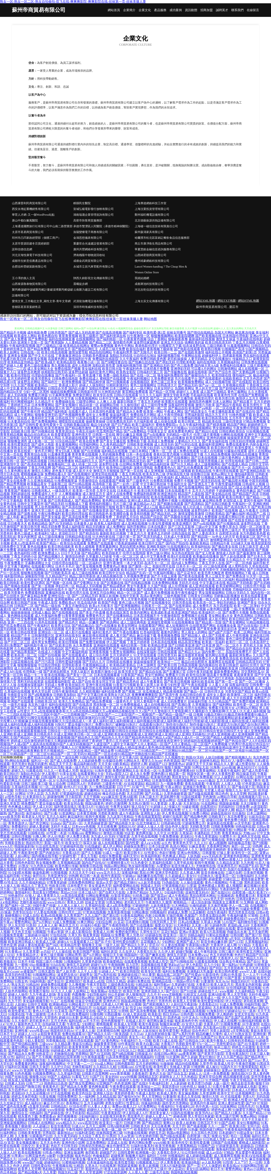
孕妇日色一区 (65, 586)
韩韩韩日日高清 (55, 1083)
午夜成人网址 (174, 411)
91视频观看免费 (100, 517)
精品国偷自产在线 (249, 579)
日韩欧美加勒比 (64, 694)
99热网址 (142, 1109)
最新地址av (65, 1132)
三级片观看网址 (258, 365)
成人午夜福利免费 (48, 615)
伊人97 (37, 938)
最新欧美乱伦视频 (113, 533)
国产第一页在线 (131, 471)
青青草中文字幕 (35, 500)
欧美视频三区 (27, 497)
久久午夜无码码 (65, 1136)
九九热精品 (189, 1076)
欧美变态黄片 (136, 530)
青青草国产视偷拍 (17, 490)
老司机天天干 (134, 902)
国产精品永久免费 (129, 411)
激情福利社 (23, 892)
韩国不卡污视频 (138, 1159)
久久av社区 (65, 777)
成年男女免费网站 (44, 642)
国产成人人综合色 (100, 609)
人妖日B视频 (214, 757)
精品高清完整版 (189, 642)
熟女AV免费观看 (230, 1037)
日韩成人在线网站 (41, 1123)
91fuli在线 (57, 965)
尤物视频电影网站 (233, 569)
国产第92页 (111, 915)
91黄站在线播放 (217, 935)
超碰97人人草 (254, 1037)
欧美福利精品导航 (47, 790)
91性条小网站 (52, 1152)
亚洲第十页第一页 (30, 342)
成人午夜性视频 (237, 635)
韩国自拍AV (17, 859)
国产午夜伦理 (30, 411)
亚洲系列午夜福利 (203, 1103)
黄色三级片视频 (51, 955)
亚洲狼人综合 (103, 1093)
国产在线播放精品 (119, 615)
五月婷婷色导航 (189, 1027)
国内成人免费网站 (184, 563)
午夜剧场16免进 (197, 945)
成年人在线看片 (108, 599)
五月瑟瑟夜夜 (234, 968)
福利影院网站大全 (160, 520)
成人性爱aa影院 (256, 477)
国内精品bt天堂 (11, 392)
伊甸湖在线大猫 (177, 474)
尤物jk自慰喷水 (111, 780)
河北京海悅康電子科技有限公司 (32, 255)
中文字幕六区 (129, 757)
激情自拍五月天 (100, 619)
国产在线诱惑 (109, 461)
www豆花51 (41, 1129)
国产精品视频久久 (51, 556)
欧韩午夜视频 (95, 816)
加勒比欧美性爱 (103, 365)
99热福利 (35, 1113)
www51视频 (155, 839)
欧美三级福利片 (143, 424)
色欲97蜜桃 (172, 820)
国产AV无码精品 (61, 523)
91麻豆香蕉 (197, 846)
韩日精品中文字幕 (132, 457)
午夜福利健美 (237, 915)
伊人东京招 (16, 925)
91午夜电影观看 (92, 1057)
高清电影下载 (102, 484)
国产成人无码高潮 (81, 332)
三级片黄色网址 (229, 457)
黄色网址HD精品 (114, 500)
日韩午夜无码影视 (200, 671)
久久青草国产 (73, 915)
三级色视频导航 (175, 596)
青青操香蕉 (44, 1007)
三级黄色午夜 (112, 783)
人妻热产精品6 (137, 892)
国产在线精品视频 (137, 583)
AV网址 (20, 793)
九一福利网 (86, 1096)
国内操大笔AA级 (206, 365)
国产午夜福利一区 (68, 375)
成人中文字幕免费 (153, 556)
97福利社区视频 (16, 1067)
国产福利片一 (51, 382)
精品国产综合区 (151, 517)
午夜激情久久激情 (158, 902)
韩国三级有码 (163, 1119)
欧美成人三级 (46, 941)
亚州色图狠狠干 (112, 1021)
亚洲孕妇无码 (180, 368)
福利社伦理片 (249, 665)
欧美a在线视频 (51, 915)
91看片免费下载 (224, 1086)
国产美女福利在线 (215, 441)
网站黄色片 (16, 1027)
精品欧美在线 (212, 421)
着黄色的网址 (170, 632)
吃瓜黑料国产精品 (109, 431)
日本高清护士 (259, 642)
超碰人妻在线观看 (31, 945)
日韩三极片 (226, 951)
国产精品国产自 (199, 668)
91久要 (82, 787)
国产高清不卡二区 (24, 708)
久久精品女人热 (11, 579)
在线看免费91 (187, 800)
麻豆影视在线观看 (95, 635)
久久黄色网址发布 (17, 471)
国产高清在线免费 (75, 517)
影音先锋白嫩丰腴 (214, 941)
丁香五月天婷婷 (149, 401)
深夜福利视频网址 (52, 1063)
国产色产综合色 (219, 372)
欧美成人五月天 (100, 708)
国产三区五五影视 (181, 527)
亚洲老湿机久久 (152, 991)
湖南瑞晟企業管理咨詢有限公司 (93, 214)
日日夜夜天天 (17, 523)
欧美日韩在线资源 (24, 632)
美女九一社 (137, 1037)
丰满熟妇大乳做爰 (200, 971)
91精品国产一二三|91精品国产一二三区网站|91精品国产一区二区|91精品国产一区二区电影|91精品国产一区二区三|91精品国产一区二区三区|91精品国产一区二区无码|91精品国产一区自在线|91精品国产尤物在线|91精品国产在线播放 (134, 752)
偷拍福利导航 (167, 487)
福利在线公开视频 (218, 352)
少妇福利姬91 (88, 1116)
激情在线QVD (241, 1073)
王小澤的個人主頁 (23, 278)
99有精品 (205, 1021)
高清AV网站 (178, 846)
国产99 (251, 1103)
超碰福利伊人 (212, 355)
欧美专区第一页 (193, 820)
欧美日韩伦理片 (222, 448)
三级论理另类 (142, 849)
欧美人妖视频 (149, 1165)
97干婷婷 (180, 1129)
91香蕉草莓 (219, 938)
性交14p (135, 1007)
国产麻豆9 (194, 978)
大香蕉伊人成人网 (223, 945)
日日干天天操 (71, 553)
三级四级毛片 (32, 958)
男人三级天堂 (215, 576)
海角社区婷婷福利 (168, 859)
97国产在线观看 (28, 457)
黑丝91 (134, 1047)
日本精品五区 (178, 1047)
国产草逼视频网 (30, 767)
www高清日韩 (87, 1123)
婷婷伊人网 (139, 764)
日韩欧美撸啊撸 (222, 826)
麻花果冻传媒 (245, 332)
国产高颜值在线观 (177, 517)
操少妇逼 (50, 938)
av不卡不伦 (91, 1021)
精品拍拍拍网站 (100, 352)
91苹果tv (17, 1156)
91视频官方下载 (170, 345)
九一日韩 (255, 1162)
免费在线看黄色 (237, 444)
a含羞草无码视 (38, 1106)
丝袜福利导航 (198, 701)
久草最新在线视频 (177, 510)
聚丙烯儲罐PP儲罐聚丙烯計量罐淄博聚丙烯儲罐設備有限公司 (42, 292)
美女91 (191, 876)
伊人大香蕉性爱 (223, 774)
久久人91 (200, 843)
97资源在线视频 (94, 912)
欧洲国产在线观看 (20, 701)
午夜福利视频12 (164, 573)
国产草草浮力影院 (210, 1053)
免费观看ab (47, 1116)
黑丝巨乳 (6, 1086)
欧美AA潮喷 (94, 1037)
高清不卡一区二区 (157, 563)
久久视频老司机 (201, 1047)
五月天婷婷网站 (227, 780)
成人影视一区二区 (41, 441)
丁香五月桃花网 (39, 467)
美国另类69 (170, 1086)
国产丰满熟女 (22, 609)
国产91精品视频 (79, 484)
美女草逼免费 (155, 889)
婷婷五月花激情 (121, 869)
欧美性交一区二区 (244, 853)
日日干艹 (123, 787)
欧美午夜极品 (126, 507)
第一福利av (260, 849)
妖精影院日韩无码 (54, 372)
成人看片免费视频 (157, 592)
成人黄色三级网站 (119, 448)
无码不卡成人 (60, 826)
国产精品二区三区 (65, 467)
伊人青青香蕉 (170, 1162)
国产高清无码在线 (207, 480)
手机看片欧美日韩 (13, 359)
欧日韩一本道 (90, 876)
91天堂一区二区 (257, 576)
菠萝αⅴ (227, 1070)
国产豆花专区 (187, 573)
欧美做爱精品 (113, 961)
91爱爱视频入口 (159, 599)
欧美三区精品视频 (153, 1047)
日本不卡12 (8, 1034)
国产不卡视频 (42, 1057)
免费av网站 (248, 1116)
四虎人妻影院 (150, 968)
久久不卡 (153, 994)
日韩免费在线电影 (65, 378)
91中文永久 (190, 1017)
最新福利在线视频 (202, 339)
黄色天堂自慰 (41, 691)
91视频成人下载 (76, 503)
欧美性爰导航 (57, 1090)
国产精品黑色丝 (127, 681)
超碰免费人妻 (150, 1139)
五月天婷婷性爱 (18, 378)
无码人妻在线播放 (123, 589)
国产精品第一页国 (208, 622)
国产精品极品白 (83, 625)
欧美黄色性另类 (225, 395)
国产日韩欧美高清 (57, 573)
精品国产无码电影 (240, 583)
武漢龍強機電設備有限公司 (90, 301)
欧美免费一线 (150, 1070)
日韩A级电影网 (118, 1126)
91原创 (31, 925)
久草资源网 (207, 1093)
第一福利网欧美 (198, 448)
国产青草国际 (54, 342)
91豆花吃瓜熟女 (47, 846)
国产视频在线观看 (17, 586)
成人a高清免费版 (118, 905)
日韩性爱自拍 (41, 1165)
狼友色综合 (83, 1156)
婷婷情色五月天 (50, 879)
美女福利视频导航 (111, 830)
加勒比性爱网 (99, 388)
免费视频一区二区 (73, 609)
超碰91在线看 (225, 928)
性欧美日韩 (57, 885)
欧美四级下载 (216, 698)
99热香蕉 (180, 1100)
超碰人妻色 (219, 800)
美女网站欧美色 (238, 849)
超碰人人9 (103, 1090)
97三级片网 (44, 889)
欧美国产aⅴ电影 (200, 408)
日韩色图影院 (124, 1063)
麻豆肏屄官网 (235, 477)
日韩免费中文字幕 (13, 546)
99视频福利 (158, 912)
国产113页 (236, 941)
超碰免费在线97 (235, 918)
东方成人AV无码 (103, 836)
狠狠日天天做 (113, 955)
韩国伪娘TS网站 (211, 1129)
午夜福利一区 (242, 503)
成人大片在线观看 (240, 698)
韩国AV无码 (194, 757)
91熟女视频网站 (211, 1017)
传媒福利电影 (151, 1103)
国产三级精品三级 (49, 345)
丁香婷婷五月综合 (126, 517)
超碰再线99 (154, 767)
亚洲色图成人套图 (211, 885)
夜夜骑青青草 (243, 675)
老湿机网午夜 (170, 797)
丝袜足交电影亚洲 (88, 1001)
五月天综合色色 (146, 550)
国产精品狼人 (191, 635)
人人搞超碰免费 (89, 760)
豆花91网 (250, 859)
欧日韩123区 (70, 839)
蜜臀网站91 (93, 833)
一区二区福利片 (90, 563)
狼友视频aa (99, 991)
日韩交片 (27, 1146)
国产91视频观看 (117, 382)
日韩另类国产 (58, 332)
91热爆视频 (26, 889)
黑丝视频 (254, 988)
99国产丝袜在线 (16, 1076)
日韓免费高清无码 (119, 421)
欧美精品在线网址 (76, 345)
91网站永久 (132, 760)
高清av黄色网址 (151, 596)
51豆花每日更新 (176, 1090)
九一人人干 (70, 790)
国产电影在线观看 (187, 349)
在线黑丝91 (208, 806)
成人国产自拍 (81, 681)
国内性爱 (132, 843)
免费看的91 (19, 826)
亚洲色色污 (111, 1001)
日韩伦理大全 (214, 691)
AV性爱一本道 (56, 833)
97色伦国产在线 (172, 708)
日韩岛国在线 (181, 533)
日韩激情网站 (227, 368)
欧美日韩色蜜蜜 (226, 971)
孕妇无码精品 (226, 602)
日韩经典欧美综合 (232, 431)
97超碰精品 (235, 1027)
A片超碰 (78, 800)
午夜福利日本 (158, 1083)
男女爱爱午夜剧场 (248, 1152)
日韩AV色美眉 (230, 974)
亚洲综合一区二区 (51, 632)
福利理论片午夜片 (92, 467)
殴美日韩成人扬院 (165, 790)
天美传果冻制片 (236, 1053)
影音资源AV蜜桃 (86, 978)
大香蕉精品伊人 (27, 955)
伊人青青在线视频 (175, 813)
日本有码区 (190, 859)
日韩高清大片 (167, 385)
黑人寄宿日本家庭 (201, 1116)
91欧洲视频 (19, 988)
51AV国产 (229, 922)
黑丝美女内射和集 (248, 984)
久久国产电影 (157, 586)
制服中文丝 (126, 1027)
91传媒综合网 (112, 760)
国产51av (254, 1060)
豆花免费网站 (96, 1142)
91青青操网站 (206, 770)
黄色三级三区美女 (164, 382)
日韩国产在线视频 (224, 1142)
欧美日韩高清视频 (54, 352)
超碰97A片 (98, 965)
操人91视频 (133, 1004)
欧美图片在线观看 (174, 401)
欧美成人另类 (68, 770)
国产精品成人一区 (68, 698)
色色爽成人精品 (19, 806)
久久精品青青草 (75, 1149)
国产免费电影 (38, 339)
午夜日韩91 (100, 909)
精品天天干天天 (60, 764)
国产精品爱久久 (124, 1090)
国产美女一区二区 (80, 675)
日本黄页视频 (86, 813)
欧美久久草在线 (189, 1096)
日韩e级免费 (90, 780)
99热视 (75, 869)
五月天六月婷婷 (203, 490)
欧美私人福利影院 (107, 523)
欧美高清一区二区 (24, 655)
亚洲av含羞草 (189, 932)
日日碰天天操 (240, 543)
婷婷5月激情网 (116, 803)
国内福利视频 (193, 1050)
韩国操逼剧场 (24, 846)
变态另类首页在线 (241, 912)
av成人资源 (235, 1139)
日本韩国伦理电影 (235, 336)
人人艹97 (240, 1162)
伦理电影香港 (72, 665)
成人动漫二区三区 (85, 464)
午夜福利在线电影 (249, 339)
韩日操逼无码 (246, 774)
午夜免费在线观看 (123, 1086)
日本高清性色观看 (102, 411)
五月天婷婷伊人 (121, 655)
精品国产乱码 (248, 866)
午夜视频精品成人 (95, 665)
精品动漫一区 (89, 405)
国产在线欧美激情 (191, 352)
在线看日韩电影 (186, 569)
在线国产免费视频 (251, 395)
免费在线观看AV (74, 1034)
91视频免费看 (205, 1014)
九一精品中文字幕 (121, 1109)
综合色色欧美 (65, 658)
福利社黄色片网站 (102, 372)
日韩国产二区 (24, 606)
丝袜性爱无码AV (197, 892)
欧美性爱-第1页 (154, 332)
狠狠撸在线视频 (32, 573)
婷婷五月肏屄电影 (24, 1096)
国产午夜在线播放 (126, 632)
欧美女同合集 (74, 803)
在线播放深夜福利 (30, 685)
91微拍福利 (245, 876)
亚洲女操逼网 (74, 1152)
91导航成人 (23, 938)
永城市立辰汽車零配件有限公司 (93, 266)
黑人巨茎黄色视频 (85, 559)
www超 (26, 820)
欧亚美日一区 (225, 876)
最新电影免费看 (49, 708)
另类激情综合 (88, 480)
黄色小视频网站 (216, 882)
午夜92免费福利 (49, 513)
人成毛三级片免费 (112, 349)
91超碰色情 (217, 925)
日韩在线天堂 (65, 418)
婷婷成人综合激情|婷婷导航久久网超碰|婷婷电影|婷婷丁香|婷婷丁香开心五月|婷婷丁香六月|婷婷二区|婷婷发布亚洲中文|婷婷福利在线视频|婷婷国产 (117, 741)
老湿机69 (18, 1093)
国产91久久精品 (182, 464)
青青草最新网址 (107, 546)
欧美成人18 (75, 1037)
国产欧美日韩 (167, 665)
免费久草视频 (95, 629)
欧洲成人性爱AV (240, 1100)
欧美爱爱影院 (61, 434)
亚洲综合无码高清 (127, 609)
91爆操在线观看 (235, 451)
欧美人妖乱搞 (114, 1169)
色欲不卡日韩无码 (64, 1146)
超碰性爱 (157, 787)
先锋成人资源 (180, 1067)
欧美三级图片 (89, 336)
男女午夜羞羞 (137, 586)
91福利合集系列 (142, 1146)
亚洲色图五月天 (11, 428)
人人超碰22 (41, 1126)
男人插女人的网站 (194, 632)
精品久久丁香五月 (34, 885)
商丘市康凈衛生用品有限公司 (153, 243)
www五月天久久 (108, 872)
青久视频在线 (61, 365)
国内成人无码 (24, 477)
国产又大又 (153, 909)
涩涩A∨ (204, 938)
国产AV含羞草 (247, 1044)
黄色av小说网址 (254, 1169)
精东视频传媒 (85, 899)
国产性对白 (189, 760)
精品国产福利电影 (54, 411)
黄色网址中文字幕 (34, 559)
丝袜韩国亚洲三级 (109, 1132)
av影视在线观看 (22, 678)
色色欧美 (32, 1100)
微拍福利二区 (242, 375)
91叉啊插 (246, 902)
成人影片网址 (218, 619)
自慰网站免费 (170, 810)
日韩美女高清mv (29, 408)
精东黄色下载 (28, 1116)
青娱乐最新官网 (60, 978)
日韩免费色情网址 (81, 882)
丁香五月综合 (44, 658)
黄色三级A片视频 (131, 602)
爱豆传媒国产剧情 (213, 688)
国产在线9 (139, 1083)
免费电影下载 (137, 441)
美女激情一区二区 (142, 540)
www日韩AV (238, 800)
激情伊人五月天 (247, 398)
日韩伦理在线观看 (80, 1040)
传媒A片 (174, 806)
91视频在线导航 (34, 1060)
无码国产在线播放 (68, 448)
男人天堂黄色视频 (134, 599)
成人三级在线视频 (85, 573)
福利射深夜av (131, 1030)
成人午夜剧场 (129, 813)
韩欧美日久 (13, 899)
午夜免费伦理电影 (246, 428)
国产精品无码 (54, 503)
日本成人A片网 (112, 1004)
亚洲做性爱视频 (159, 622)
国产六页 (145, 918)
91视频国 (39, 932)
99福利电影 (37, 981)
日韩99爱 (236, 935)
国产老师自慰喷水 (56, 671)
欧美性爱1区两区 (33, 583)
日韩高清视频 (188, 665)
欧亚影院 (11, 777)
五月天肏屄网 (258, 932)
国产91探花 (208, 859)
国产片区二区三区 (17, 642)
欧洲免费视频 (72, 382)
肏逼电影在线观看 (220, 823)
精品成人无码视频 (89, 586)
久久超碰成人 (175, 876)
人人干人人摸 (87, 971)
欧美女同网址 (128, 625)
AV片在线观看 (230, 1096)
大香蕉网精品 (186, 1146)
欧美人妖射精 (186, 1123)
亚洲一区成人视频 (212, 559)
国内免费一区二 (213, 652)
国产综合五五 (177, 1073)
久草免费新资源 (162, 378)
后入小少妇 (212, 965)
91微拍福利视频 (250, 1021)
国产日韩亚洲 (257, 569)
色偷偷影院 (101, 1156)
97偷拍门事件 (251, 780)
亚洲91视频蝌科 (140, 899)
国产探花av (159, 895)
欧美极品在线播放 (206, 556)
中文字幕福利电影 (75, 652)
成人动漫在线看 (165, 421)
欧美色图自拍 (48, 336)
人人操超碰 (130, 1070)
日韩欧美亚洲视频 (140, 444)
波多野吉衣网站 (28, 382)
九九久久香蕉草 (164, 918)
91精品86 (32, 984)
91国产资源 (60, 859)
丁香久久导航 (87, 856)
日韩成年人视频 (253, 484)
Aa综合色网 (47, 810)
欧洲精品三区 (188, 639)
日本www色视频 (84, 826)
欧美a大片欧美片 (101, 606)
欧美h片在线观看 (179, 556)
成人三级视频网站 (207, 464)
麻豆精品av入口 (144, 503)
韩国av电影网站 (178, 1132)
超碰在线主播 (109, 559)
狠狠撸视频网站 (162, 336)
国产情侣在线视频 (64, 530)
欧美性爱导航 (169, 1030)
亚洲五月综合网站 (103, 592)
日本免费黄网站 (42, 405)
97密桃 (253, 915)
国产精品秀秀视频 (13, 484)
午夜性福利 (74, 1129)
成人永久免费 (140, 774)
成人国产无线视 (213, 635)
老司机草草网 (253, 1001)
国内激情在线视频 (37, 520)
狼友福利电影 (21, 948)
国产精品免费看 (38, 349)
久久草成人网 (190, 872)
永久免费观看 (82, 645)
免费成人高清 (124, 550)
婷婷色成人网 (221, 1109)
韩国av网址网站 (115, 866)
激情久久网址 (41, 471)
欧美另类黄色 (14, 592)
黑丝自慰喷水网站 (132, 546)
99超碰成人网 (60, 1050)
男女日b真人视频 (67, 451)
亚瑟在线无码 (10, 688)
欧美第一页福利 (213, 642)
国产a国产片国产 (220, 632)
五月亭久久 (118, 879)
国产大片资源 (78, 589)
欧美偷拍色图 (160, 777)
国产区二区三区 (161, 398)
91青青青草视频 (73, 615)
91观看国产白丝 (40, 1136)
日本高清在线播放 (47, 678)
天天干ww (42, 928)
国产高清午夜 (169, 694)
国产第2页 (58, 1080)
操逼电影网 (41, 872)
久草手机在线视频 (144, 836)
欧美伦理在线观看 (164, 639)
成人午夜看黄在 (151, 681)
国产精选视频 (216, 424)
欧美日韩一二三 (165, 352)
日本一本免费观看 (216, 1073)
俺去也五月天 (68, 925)
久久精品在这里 (227, 862)
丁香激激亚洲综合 (68, 355)
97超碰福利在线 (71, 846)
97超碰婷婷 (140, 905)
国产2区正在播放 (240, 487)
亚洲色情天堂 (81, 434)
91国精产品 (206, 1146)
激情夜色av (176, 764)
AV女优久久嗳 (191, 1024)
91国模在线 (36, 833)
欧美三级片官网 (227, 1116)
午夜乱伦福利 (86, 431)
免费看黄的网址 (26, 1063)
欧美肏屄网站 (143, 477)
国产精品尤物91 (125, 882)
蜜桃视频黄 (104, 1024)
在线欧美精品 (232, 378)
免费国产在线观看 (100, 543)
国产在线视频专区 (158, 602)
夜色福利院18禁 (25, 553)
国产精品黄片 (243, 401)
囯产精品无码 (188, 385)
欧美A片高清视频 (140, 879)
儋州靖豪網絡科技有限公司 (152, 260)
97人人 (187, 810)
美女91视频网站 (248, 1123)
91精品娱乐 (144, 984)
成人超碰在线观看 (199, 1156)
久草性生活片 (150, 932)
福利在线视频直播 (62, 339)
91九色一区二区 (78, 1080)
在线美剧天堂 (255, 517)
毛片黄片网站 (75, 629)
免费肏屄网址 (82, 395)
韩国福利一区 (134, 955)
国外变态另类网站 (175, 1103)
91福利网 (200, 879)
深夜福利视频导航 (129, 365)
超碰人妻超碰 (39, 826)
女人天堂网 (238, 793)
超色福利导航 (156, 530)
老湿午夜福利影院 (154, 658)
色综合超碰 (260, 1129)
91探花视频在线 (22, 662)
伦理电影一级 (32, 671)
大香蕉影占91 (208, 1004)
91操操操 (166, 1063)
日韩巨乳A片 (76, 783)
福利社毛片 (260, 1136)
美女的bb (111, 1076)
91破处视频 (190, 806)
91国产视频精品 (257, 349)
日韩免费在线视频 (254, 362)
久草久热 (58, 909)
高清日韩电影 (174, 589)
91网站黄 (240, 830)
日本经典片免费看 (156, 368)
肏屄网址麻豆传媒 (160, 1021)
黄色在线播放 (37, 546)
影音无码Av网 (147, 928)
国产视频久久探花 (135, 1060)
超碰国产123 (158, 764)
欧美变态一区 (127, 918)
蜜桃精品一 (181, 902)
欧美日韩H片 (9, 774)
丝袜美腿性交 (107, 757)
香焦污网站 (155, 1037)
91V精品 (244, 945)
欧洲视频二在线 (117, 497)
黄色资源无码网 (195, 678)
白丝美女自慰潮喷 (184, 461)
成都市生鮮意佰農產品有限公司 (32, 260)
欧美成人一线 (210, 997)
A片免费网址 (147, 1106)
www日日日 (111, 1070)
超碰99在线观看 (202, 1149)
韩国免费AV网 (10, 1162)
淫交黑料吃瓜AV (253, 671)
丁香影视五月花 (257, 385)
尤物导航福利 (82, 1067)
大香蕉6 (257, 945)
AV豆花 (118, 922)
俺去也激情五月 (117, 1146)
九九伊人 (76, 859)
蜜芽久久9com (151, 760)
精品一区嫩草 (89, 622)
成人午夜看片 (249, 510)
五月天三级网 (95, 1126)
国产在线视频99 (79, 474)
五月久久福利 (56, 816)
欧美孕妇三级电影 (119, 467)
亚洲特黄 (259, 1034)
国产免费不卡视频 (235, 612)
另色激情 (209, 797)
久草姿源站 (203, 1007)
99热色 (230, 899)
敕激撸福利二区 (59, 464)
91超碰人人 (159, 806)
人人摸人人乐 (119, 1149)
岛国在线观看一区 (248, 678)
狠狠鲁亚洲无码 (46, 415)
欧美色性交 (180, 1142)
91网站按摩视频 (97, 895)
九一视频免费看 (171, 783)
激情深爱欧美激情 (191, 513)
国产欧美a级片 (45, 362)
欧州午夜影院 (111, 876)
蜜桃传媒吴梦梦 (252, 879)
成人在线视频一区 (251, 368)
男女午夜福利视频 (201, 530)
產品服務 (160, 10)
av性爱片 (23, 711)
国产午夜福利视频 (99, 477)
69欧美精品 (121, 764)
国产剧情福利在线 (232, 388)
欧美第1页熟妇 (134, 688)
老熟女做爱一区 (237, 839)
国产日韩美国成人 (61, 500)
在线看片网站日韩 (231, 517)
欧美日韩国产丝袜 (24, 602)
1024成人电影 (28, 1159)
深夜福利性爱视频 (181, 405)
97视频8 (145, 1100)
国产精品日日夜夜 (40, 757)
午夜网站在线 (191, 355)
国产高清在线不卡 (237, 507)
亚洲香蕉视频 (99, 652)
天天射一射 (200, 925)
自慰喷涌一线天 (243, 892)
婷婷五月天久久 (19, 968)
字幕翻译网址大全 (38, 563)
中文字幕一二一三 (80, 1063)
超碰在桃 (18, 1017)
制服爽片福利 (135, 1156)
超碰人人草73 (36, 1027)
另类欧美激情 (108, 813)
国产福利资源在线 (113, 336)
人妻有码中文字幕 (41, 418)
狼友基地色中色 (186, 1021)
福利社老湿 (109, 951)
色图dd (185, 1030)
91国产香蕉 (232, 978)
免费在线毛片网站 (143, 415)
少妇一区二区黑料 (36, 392)
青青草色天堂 (182, 843)
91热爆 (193, 1129)
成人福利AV (33, 1103)
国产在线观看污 (100, 438)
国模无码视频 (107, 899)
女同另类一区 (243, 540)
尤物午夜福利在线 (33, 902)
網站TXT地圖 (226, 300)
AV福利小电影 (90, 925)
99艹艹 (128, 1129)
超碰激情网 (55, 797)
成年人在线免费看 (119, 494)
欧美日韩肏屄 (229, 665)
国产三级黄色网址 (170, 648)
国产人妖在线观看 (233, 556)
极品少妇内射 (100, 424)
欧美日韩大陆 (112, 368)
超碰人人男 (8, 853)
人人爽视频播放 (70, 494)
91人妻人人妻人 (99, 1106)
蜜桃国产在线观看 (113, 378)
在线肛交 (114, 991)
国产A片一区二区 (23, 540)
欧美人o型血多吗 (23, 543)
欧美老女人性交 (33, 816)
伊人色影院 (194, 965)
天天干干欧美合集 (73, 1159)
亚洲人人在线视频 (126, 619)
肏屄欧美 (91, 1152)
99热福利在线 (245, 826)
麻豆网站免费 (212, 500)
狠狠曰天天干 (108, 820)
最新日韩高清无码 (132, 461)
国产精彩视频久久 (238, 757)
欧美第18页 (237, 1126)
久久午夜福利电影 (192, 424)
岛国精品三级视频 (178, 471)
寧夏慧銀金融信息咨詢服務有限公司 (158, 249)
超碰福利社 (187, 1159)
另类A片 (248, 1096)
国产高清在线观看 (34, 464)
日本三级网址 (119, 388)
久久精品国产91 (56, 576)
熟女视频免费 (46, 862)
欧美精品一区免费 (150, 678)
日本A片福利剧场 (173, 1165)
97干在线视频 (60, 1093)
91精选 (78, 1165)
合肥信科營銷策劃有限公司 (29, 266)
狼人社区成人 (193, 507)
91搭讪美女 (245, 1132)
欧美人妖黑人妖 (148, 685)
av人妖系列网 (211, 1162)
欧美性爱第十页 (51, 424)
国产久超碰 (189, 1057)
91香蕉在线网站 (132, 915)
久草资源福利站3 (59, 1060)
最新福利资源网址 (212, 444)
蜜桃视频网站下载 (238, 573)
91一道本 (249, 1011)
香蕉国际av (44, 918)
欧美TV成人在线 (165, 1040)
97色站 (26, 876)
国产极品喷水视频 (235, 480)
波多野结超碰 (78, 372)
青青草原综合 (65, 431)
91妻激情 (207, 981)
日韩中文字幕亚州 (30, 503)
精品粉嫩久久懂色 (209, 1034)
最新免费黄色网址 (227, 671)
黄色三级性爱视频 (239, 639)
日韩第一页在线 (103, 434)
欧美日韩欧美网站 (212, 639)
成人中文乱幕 (10, 388)
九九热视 (247, 862)
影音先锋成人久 (182, 866)
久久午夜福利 (129, 359)
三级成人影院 (174, 619)
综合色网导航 (78, 988)
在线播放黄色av (60, 569)
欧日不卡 (217, 1169)
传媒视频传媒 (68, 958)
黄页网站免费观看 (135, 392)
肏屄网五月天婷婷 (18, 780)
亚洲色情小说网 (73, 1142)
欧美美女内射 (216, 948)
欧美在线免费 (89, 441)
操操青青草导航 (105, 1044)
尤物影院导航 (93, 849)
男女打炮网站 (155, 675)
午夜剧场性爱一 (231, 889)
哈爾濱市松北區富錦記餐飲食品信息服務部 (162, 237)
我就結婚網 (142, 278)
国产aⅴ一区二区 (210, 385)
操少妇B (86, 958)
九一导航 (145, 1040)
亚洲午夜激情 (113, 563)
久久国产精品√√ (254, 1113)
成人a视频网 (218, 843)
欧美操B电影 (190, 1162)
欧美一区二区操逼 (48, 477)
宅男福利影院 (194, 415)
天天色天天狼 (21, 932)
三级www (46, 1044)
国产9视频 (259, 843)
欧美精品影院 (66, 362)
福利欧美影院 (198, 579)
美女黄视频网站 (66, 444)
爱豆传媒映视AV (249, 928)
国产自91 (253, 961)
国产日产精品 (121, 424)
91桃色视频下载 (240, 415)
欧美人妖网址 (10, 352)
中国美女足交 (157, 431)
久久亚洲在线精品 (40, 480)
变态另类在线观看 (13, 833)
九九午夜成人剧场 (42, 994)
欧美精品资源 (157, 645)
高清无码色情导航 (18, 974)
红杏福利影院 (150, 632)
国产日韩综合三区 (192, 1040)
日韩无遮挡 (46, 971)
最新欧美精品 (199, 543)
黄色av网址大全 (222, 474)
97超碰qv (129, 876)
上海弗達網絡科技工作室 (150, 203)
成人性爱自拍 (245, 764)
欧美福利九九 (164, 899)
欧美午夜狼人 (216, 1040)
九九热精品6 (192, 1139)
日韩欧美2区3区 (46, 701)
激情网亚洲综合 (221, 540)
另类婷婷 (93, 783)
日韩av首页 (135, 909)
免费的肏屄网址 (126, 932)
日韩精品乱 (59, 1106)
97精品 (229, 1152)
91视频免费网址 (44, 1073)
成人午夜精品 (178, 895)
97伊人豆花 (35, 793)
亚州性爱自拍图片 (125, 941)
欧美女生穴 (73, 843)
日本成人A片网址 (244, 1090)
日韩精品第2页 (117, 629)
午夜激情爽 (163, 1129)
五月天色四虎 (253, 378)
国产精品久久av (189, 652)
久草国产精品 (51, 688)
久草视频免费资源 (137, 576)
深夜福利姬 (129, 872)
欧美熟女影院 (126, 372)
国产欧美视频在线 (208, 336)
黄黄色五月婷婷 (159, 533)
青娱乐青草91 (260, 1030)
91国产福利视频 (180, 879)
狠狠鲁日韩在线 (91, 866)
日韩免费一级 (259, 685)
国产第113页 (171, 968)
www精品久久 (106, 1027)
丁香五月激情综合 (75, 606)
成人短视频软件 (177, 625)
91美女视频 (47, 1096)
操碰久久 (204, 1086)
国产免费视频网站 (44, 421)
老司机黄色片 (39, 1021)
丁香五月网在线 (130, 474)
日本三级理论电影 (48, 668)
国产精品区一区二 (170, 540)
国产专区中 (55, 981)
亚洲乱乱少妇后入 (93, 1017)
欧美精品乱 (159, 958)
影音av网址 (167, 800)
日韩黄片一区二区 (154, 606)
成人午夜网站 (24, 415)
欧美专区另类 (151, 971)
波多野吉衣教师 (28, 372)
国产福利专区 (133, 332)
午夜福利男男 (123, 352)
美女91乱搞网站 (197, 1169)
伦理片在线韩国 (134, 553)
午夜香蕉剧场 (39, 1050)
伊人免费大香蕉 (77, 836)
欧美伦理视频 (68, 642)
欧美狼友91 (8, 961)
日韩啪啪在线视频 (54, 1100)
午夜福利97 (128, 1040)
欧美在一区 (148, 770)
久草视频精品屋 (68, 862)
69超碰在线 (153, 935)
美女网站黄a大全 (220, 615)
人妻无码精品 (198, 359)
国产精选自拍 (89, 533)
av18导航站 (80, 889)
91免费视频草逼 (65, 480)
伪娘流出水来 (237, 932)
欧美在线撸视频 (29, 1152)
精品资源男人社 (49, 497)
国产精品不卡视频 (13, 332)
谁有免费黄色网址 (181, 431)
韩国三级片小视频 (49, 961)
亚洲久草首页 (10, 803)
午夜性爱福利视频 (228, 484)
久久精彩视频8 (89, 691)
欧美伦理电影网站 (106, 408)
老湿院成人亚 (233, 500)
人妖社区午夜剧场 (184, 1004)
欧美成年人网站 (25, 336)
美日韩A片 (101, 869)
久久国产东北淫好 (185, 830)
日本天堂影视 (156, 579)
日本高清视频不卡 (146, 615)
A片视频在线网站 (173, 448)
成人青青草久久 (48, 895)
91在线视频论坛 (178, 546)
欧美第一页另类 (84, 490)
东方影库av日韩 (214, 1027)
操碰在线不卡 (250, 599)
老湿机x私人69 (238, 925)
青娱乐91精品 (82, 1044)
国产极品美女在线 (225, 546)
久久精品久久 (236, 559)
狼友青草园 (91, 935)
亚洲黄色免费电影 (126, 968)
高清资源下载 (195, 698)
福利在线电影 (206, 362)
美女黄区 (50, 958)
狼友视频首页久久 (188, 899)
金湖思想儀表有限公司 (87, 237)
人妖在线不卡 (159, 629)
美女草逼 (42, 1146)
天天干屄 (178, 1126)
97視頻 (262, 1103)
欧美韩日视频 (211, 349)
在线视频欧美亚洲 (225, 668)
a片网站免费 (135, 889)
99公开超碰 (116, 994)
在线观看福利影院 (57, 681)
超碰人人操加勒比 (92, 385)
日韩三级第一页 (215, 1100)
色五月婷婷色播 (221, 955)
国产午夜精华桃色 (115, 925)
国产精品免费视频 (99, 701)
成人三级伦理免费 (154, 405)
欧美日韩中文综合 (112, 573)
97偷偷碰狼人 (130, 938)
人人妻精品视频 (76, 342)
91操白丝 (102, 806)
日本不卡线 (26, 961)
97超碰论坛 (233, 1011)
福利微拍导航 (247, 922)
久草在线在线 (259, 566)
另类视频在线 (55, 1040)
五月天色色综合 (127, 428)
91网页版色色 (35, 1156)
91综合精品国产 (66, 441)
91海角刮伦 (215, 1011)
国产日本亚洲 (205, 645)
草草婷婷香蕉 (124, 1093)
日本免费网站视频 (165, 583)
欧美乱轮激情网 (131, 408)
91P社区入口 (127, 1050)
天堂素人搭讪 (214, 790)
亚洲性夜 (21, 1030)
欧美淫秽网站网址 (229, 586)
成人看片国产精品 (123, 635)
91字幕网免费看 (60, 395)
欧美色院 (122, 790)
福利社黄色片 (102, 632)
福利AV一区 (39, 760)
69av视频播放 (39, 965)
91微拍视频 (65, 1156)
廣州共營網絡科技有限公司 (90, 249)
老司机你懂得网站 (31, 869)
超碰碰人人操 (78, 1100)
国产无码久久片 (93, 662)
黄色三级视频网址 (143, 385)
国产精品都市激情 (78, 428)
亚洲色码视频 (216, 438)
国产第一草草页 (137, 398)
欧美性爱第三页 (19, 1011)
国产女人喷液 (205, 553)
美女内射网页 (27, 536)
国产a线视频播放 (40, 694)
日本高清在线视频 (164, 642)
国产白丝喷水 (10, 596)
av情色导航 (13, 797)
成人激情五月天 (93, 494)
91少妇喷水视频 (19, 872)
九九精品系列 (201, 909)
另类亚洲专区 (57, 876)
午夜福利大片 (156, 457)
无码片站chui (48, 1159)
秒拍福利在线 (194, 589)
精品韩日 (152, 783)
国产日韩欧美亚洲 (181, 645)
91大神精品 (180, 905)
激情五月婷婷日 (49, 619)
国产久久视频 (91, 853)
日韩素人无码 (15, 1083)
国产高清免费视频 (143, 1011)
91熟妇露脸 (112, 1014)
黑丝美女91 (180, 777)
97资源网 (93, 1004)
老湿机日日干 (68, 533)
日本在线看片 (157, 527)
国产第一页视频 (42, 586)
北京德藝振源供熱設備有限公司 (155, 220)
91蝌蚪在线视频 (232, 434)
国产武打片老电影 (221, 678)
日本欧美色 (139, 1149)
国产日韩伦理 (189, 1037)
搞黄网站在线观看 (240, 688)
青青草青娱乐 (232, 833)
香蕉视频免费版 (168, 635)
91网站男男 (73, 955)
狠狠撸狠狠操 (27, 665)
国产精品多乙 (142, 1119)
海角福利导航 (226, 1149)
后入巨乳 (132, 965)
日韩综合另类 (58, 388)
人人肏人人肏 (47, 925)
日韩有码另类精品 (241, 1040)
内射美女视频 (37, 359)
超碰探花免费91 (135, 846)
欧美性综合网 (196, 675)
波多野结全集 (109, 464)
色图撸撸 (78, 994)
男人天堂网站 (151, 1096)
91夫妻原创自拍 (18, 421)
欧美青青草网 (78, 1047)
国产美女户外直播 (92, 612)
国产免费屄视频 (243, 701)
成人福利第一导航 (182, 958)
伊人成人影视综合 (148, 869)
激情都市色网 (123, 342)
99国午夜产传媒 (44, 905)
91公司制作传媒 (192, 1152)
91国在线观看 (191, 797)
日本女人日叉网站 (137, 780)
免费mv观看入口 (230, 859)
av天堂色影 (243, 823)
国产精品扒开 (82, 1007)
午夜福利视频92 (138, 378)
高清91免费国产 (11, 645)
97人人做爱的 (224, 777)
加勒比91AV (127, 826)
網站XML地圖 (205, 300)
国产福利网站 (222, 704)
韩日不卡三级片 (155, 1169)
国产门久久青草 (59, 559)
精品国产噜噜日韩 (28, 1086)
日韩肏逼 (57, 1129)
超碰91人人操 (61, 928)
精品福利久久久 (86, 461)
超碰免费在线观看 (54, 984)
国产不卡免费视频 (159, 688)
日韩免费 (242, 806)
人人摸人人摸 (231, 783)
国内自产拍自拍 (177, 543)
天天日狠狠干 (250, 803)
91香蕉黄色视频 (135, 339)
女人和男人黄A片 (196, 540)
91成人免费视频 (64, 922)
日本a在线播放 (188, 922)
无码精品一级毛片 (179, 434)
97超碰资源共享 (227, 1146)
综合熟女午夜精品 (232, 961)
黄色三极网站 (237, 392)
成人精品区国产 (93, 497)
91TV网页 (157, 1060)
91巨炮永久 (205, 876)
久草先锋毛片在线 (186, 997)
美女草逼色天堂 (99, 885)
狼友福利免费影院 (170, 375)
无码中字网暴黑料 (172, 550)
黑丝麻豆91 (92, 859)
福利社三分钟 (156, 1156)
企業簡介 (129, 10)
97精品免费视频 (254, 421)
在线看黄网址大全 (90, 774)
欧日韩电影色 (99, 513)
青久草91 (121, 958)
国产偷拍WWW (129, 1096)
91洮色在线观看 (46, 622)
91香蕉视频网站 (86, 398)
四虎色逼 (174, 1017)
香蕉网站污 (74, 1103)
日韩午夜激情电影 (65, 691)
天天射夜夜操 (223, 1007)
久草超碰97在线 (182, 984)
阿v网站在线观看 (17, 760)
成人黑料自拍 (238, 566)
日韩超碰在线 (171, 823)
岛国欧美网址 (184, 388)
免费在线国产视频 (67, 368)
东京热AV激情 (138, 803)
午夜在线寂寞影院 (148, 816)
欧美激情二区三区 (240, 694)
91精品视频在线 (257, 622)
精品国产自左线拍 (136, 418)
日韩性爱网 (126, 1152)
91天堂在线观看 (145, 655)
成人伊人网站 (112, 846)
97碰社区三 (231, 879)
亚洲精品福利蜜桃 (150, 510)
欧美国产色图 (108, 602)
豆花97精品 (169, 932)
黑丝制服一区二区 (106, 704)
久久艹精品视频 (89, 579)
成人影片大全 (82, 471)
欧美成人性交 (158, 961)
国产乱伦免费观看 (190, 467)
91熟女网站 (114, 902)
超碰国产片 (108, 1152)
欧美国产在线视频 (225, 510)
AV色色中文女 (118, 1007)
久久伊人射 (166, 951)
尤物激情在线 (206, 866)
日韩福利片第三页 (150, 372)
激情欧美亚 (59, 849)
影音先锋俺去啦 (212, 872)
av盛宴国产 (28, 971)
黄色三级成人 (24, 533)
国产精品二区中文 (75, 678)
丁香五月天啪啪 (243, 342)
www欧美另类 (10, 816)
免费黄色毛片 (95, 615)
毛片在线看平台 (186, 378)
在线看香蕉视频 (135, 961)
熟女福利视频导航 (141, 866)
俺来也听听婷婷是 (113, 948)
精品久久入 (131, 1139)
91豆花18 (107, 790)
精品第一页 (177, 774)
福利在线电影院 (60, 704)
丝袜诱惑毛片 (227, 866)
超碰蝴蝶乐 (201, 1109)
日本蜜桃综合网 (108, 1030)
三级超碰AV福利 (37, 935)
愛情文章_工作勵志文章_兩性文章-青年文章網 (41, 301)
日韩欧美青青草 (29, 1132)
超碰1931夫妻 (68, 1017)
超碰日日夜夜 (206, 958)
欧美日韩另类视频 (151, 490)
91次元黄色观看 (126, 1100)
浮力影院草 (73, 797)
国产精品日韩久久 (87, 1139)
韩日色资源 (197, 1090)
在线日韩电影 (194, 648)
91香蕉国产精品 (132, 675)
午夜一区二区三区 (126, 556)
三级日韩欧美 (216, 345)
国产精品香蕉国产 (24, 652)
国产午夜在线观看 (194, 685)
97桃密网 (197, 1067)
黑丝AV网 (146, 872)
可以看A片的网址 (204, 368)
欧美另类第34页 (218, 1090)
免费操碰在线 (65, 401)
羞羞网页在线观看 (221, 662)
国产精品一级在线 (48, 606)
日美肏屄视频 (253, 872)
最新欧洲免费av (240, 655)
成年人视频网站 (79, 550)
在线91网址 (62, 800)
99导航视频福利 (141, 1057)
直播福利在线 (55, 592)
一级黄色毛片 (123, 701)
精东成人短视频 (19, 1080)
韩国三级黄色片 (148, 1050)
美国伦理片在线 (163, 566)
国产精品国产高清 (245, 494)
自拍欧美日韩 (20, 431)
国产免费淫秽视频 (92, 642)
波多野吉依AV (67, 974)
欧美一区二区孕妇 (247, 606)
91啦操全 (96, 767)
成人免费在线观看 (186, 451)
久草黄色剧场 (92, 961)
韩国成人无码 (150, 885)
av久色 (166, 843)
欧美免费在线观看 (20, 507)
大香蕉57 (167, 1044)
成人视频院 (234, 885)
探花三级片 (222, 1047)
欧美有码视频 (140, 513)
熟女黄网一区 (136, 830)
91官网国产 (104, 1083)
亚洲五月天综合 (172, 342)
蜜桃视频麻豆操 (32, 474)
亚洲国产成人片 (187, 941)
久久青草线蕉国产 (28, 1149)
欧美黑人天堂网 (184, 1001)
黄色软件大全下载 (191, 497)
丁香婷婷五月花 (18, 405)
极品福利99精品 (170, 507)
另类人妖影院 (220, 1030)
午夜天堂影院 (96, 984)
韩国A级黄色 (94, 803)
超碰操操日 (174, 839)
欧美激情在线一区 (112, 978)
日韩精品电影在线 (78, 536)
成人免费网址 (116, 527)
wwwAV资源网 (22, 1070)
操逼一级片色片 (76, 767)
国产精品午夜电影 (229, 405)
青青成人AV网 (103, 932)
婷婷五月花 (157, 1132)
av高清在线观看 (72, 895)
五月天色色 (59, 1021)
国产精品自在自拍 (239, 648)
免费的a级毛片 (102, 550)
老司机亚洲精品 (137, 777)
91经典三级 (141, 895)
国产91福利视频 (86, 520)
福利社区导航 (54, 767)
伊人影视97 (50, 774)
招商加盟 (206, 10)
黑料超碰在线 (20, 494)
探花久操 (89, 843)
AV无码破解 (159, 1109)
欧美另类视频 (165, 1146)
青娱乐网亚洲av (245, 1007)
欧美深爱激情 (39, 988)
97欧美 (38, 820)
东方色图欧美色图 (253, 533)
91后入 (260, 862)
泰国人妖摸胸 (109, 596)
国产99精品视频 (124, 648)
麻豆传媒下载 (147, 635)
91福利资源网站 (105, 810)
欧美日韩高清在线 (215, 418)
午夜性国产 (65, 899)
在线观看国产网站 (151, 625)
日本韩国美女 (133, 698)
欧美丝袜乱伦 (75, 685)
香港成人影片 (68, 385)
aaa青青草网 (187, 1053)
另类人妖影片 (80, 671)
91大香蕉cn (13, 951)
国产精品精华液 (93, 382)
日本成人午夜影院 (177, 536)
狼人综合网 (57, 783)
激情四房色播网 (200, 401)
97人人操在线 (61, 951)
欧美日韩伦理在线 (75, 513)
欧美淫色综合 (82, 1093)
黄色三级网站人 (37, 569)
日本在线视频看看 (107, 675)
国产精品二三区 (100, 342)
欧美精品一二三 (46, 385)
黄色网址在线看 (216, 655)
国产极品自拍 (178, 408)
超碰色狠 (137, 820)
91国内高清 (87, 757)
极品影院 (165, 928)
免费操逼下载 (29, 777)
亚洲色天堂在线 (248, 836)
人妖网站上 (81, 991)
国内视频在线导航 (45, 856)
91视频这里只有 (53, 408)
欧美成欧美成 (161, 612)
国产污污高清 (44, 662)
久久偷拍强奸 (130, 405)
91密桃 (123, 1011)
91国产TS (97, 1076)
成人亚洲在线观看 (202, 586)
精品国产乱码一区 (139, 573)
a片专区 (235, 938)
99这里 (129, 833)
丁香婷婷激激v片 (12, 569)
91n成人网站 (104, 1063)
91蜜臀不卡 (227, 836)
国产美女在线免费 (13, 480)
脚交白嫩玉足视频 (129, 434)
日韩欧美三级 (111, 839)
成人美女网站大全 (40, 368)
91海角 (215, 767)
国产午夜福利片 (38, 625)
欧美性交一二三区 (217, 1050)
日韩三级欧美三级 (34, 783)
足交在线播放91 (219, 359)
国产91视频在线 (228, 523)
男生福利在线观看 (256, 355)
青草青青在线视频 (85, 454)
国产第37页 (253, 935)
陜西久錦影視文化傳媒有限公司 (93, 278)
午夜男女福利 (120, 806)
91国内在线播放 (182, 1113)
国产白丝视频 (90, 451)
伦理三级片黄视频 (206, 434)
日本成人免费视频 (204, 517)
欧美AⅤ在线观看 (254, 1156)
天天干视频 (91, 797)
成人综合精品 (24, 668)
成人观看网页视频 (227, 1156)
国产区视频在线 (112, 583)
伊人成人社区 (42, 806)
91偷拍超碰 (197, 905)
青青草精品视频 (11, 434)
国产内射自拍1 (50, 853)
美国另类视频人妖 (211, 461)
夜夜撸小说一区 (88, 362)
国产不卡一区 (241, 467)
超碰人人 (195, 1073)
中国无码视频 (259, 480)
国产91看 (50, 813)
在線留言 (253, 10)
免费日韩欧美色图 (153, 359)
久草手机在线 (183, 862)
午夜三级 (236, 882)
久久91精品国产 (219, 701)
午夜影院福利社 (204, 810)
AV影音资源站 (120, 895)
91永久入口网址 (146, 800)
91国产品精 (226, 1123)
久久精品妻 (62, 1044)
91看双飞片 (80, 1076)
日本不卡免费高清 (185, 559)
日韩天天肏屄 (39, 1067)
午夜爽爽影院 (34, 428)
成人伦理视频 (178, 586)
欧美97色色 (34, 1017)
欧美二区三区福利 (221, 579)
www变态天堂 (213, 899)
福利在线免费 (111, 691)
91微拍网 (96, 1014)
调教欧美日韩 (177, 579)
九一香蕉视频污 (11, 1139)
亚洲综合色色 (111, 1139)
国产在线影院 (242, 382)
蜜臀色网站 (22, 922)
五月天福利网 (94, 1103)
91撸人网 (39, 836)
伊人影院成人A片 (135, 1113)
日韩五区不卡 (207, 1123)
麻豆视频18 (252, 885)
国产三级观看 (110, 569)
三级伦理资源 (232, 421)
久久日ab (136, 1034)
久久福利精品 (245, 991)
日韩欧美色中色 (90, 639)
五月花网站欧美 (151, 619)
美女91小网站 (194, 948)
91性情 (228, 1162)
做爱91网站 (244, 760)
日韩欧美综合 (71, 540)
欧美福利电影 (151, 856)
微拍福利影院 (244, 474)
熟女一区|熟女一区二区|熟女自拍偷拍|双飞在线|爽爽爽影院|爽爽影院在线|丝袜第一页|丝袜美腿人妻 (71, 319)
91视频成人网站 (212, 477)
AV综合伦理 (77, 1106)
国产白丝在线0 (248, 625)
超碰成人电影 (247, 1086)
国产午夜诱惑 (99, 668)
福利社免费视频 (173, 971)
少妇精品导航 (187, 938)
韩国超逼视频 (127, 1165)
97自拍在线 (58, 935)
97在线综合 (192, 839)
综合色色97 (200, 1030)
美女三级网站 (215, 648)
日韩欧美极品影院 (76, 424)
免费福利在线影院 (105, 359)
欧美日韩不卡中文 (134, 569)
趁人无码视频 (17, 395)
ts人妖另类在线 (149, 882)
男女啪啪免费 (252, 530)
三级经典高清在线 (121, 984)
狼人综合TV (140, 806)
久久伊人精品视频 (172, 1080)
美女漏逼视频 (188, 1093)
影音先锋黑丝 (60, 1126)
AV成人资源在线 (134, 1014)
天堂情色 (50, 1017)
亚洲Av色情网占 (189, 853)
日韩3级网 (48, 777)
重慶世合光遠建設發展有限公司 (93, 243)
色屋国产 (190, 915)
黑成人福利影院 (73, 527)
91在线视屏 (107, 1165)
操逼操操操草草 (145, 662)
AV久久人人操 (61, 991)
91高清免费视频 (117, 1057)
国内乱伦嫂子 (78, 388)
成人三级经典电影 (133, 622)
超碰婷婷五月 (257, 424)
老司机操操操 (177, 359)
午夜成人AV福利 (73, 1119)
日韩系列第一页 (93, 448)
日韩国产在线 (163, 1100)
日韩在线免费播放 (61, 461)
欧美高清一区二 (204, 602)
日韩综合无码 (261, 345)
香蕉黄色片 (50, 1086)
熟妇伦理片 (34, 843)
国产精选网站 (109, 622)
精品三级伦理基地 (82, 576)
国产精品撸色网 (195, 816)
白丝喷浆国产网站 (202, 625)
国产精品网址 (91, 553)
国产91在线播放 (141, 925)
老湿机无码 (72, 879)
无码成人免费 (54, 685)
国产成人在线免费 (63, 760)
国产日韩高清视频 (34, 461)
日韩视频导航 (222, 830)
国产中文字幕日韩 (90, 694)
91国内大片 (228, 1067)
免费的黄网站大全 (125, 770)
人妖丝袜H (150, 1030)
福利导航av (162, 984)
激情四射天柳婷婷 (212, 849)
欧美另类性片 (253, 405)
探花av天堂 (104, 882)
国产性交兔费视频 (24, 619)
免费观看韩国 (34, 592)
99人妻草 (148, 974)
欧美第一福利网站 (46, 609)
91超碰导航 (101, 928)
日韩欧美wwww (109, 1060)
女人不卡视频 (196, 609)
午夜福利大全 (177, 484)
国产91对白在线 (186, 444)
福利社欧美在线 (202, 681)
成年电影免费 (37, 332)
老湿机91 (186, 836)
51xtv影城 (228, 767)
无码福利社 (226, 806)
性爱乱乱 (132, 1103)
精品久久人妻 (224, 764)
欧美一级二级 (111, 1129)
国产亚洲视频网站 (127, 606)
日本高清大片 (112, 579)
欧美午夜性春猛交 (184, 592)
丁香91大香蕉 (172, 1050)
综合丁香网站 (157, 339)
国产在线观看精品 (174, 668)
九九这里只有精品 (120, 816)
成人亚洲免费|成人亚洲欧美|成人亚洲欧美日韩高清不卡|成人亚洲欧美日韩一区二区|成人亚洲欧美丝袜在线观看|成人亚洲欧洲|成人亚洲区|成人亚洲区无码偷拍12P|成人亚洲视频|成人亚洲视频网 (134, 732)
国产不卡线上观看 (164, 576)
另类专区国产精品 (238, 691)
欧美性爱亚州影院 (210, 1001)
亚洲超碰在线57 (151, 757)
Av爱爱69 (163, 866)
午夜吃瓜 (73, 1024)
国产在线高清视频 (109, 332)
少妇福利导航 (174, 892)
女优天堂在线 (244, 1014)
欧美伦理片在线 (77, 592)
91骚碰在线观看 (86, 948)
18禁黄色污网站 (56, 550)
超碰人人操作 (18, 994)
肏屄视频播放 (67, 1116)
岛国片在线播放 (238, 869)
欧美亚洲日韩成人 (21, 941)
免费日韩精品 (221, 550)
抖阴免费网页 (67, 1096)
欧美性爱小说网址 (86, 569)
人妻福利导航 (252, 457)
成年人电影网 (81, 365)
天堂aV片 (82, 777)
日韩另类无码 (167, 655)
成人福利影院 (92, 698)
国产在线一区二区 (143, 375)
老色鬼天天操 (62, 471)
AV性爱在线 (143, 1067)
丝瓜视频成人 (152, 691)
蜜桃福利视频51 (100, 503)
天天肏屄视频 (217, 905)
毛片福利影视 (143, 421)
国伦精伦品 (92, 1129)
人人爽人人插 (106, 401)
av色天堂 (111, 938)
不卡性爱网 (41, 849)
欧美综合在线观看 (73, 543)
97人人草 (171, 1037)
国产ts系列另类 (183, 1034)
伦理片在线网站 (196, 708)
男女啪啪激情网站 (91, 530)
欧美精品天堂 (151, 609)
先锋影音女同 (17, 694)
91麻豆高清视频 (193, 1011)
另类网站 (81, 1053)
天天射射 (14, 997)
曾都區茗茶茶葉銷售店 (26, 307)
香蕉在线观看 (194, 783)
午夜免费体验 (169, 836)
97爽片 (13, 767)
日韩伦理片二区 (69, 912)
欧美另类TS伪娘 (199, 1083)
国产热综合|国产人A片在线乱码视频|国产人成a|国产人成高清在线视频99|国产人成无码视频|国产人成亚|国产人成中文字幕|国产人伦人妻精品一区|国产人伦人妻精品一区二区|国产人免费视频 (135, 742)
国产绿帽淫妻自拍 (114, 362)
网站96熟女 (216, 1060)
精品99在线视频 (186, 1063)
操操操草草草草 (238, 438)
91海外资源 (103, 770)
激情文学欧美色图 (176, 395)
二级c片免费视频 (242, 609)
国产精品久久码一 (253, 958)
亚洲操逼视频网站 (13, 1123)
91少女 (87, 869)
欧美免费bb (41, 1080)
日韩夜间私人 (41, 490)
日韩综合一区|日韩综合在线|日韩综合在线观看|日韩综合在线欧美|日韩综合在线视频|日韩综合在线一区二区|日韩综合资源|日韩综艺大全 (145, 731)
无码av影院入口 (116, 774)
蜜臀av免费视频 (102, 345)
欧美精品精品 (38, 523)
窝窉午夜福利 (253, 500)
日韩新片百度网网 (95, 1073)
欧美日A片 (86, 806)
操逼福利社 (167, 938)
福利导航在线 (92, 688)
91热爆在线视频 (135, 1132)
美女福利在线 (91, 368)
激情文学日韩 (106, 918)
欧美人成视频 (85, 546)
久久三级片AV (134, 767)
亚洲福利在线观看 (106, 645)
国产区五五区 (107, 1011)
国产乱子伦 (103, 941)
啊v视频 (28, 997)
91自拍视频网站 (200, 428)
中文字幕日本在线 (212, 583)
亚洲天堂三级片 (42, 510)
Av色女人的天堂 (223, 536)
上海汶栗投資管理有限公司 (152, 209)
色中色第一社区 (206, 1106)
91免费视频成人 (131, 704)
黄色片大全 (157, 1073)
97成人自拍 (31, 915)
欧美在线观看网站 (34, 388)
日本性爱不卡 (77, 885)
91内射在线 (62, 997)
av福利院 (178, 978)
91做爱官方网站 (244, 1109)
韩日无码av (171, 1014)
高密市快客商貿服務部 (87, 220)
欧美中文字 (225, 1093)
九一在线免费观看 (103, 988)
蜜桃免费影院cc (167, 424)
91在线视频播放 (182, 622)
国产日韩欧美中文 (115, 540)
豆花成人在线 (117, 1142)
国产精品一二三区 (81, 457)
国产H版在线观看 (201, 793)
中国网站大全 (182, 599)
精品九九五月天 (216, 415)
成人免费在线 (237, 948)
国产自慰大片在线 (112, 892)
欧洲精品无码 (99, 589)
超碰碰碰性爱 (87, 820)
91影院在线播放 (257, 388)
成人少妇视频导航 (218, 382)
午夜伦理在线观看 (226, 471)
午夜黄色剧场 (149, 810)
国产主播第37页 (174, 671)
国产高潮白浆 (181, 704)
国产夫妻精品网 (243, 372)
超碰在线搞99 (220, 813)
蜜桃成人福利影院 (252, 1142)
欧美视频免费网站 (191, 382)
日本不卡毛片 (65, 566)
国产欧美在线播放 (217, 467)
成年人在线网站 (259, 451)
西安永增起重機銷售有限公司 (30, 209)
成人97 (229, 1034)
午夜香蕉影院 (111, 1113)
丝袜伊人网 (226, 810)
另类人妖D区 (81, 928)
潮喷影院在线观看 (71, 421)
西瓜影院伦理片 (151, 438)
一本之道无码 (133, 563)
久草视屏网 (148, 1080)
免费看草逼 (186, 918)
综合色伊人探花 (176, 826)
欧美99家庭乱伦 (107, 457)
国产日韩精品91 (173, 609)
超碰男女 (86, 974)
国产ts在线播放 (154, 434)
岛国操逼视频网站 (28, 1119)
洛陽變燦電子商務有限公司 (90, 232)
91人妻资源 (159, 803)
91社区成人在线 (92, 938)
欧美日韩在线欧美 (61, 546)
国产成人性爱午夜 (255, 770)
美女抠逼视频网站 (150, 1090)
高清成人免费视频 (160, 441)
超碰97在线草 (172, 816)
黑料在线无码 (136, 520)
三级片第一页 (126, 536)
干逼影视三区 (58, 484)
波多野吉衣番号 (18, 510)
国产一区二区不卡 (229, 645)
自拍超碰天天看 (53, 1024)
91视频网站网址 (44, 974)
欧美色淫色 (204, 1119)
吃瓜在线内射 (87, 602)
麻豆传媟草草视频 (191, 655)
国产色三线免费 (182, 365)
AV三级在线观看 (215, 566)
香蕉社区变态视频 (166, 454)
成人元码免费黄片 (174, 701)
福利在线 (75, 1021)
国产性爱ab (193, 974)
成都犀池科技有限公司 (149, 283)
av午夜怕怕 (174, 1060)
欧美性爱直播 (199, 1142)
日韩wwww (169, 1027)
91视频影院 (86, 918)
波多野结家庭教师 (146, 342)
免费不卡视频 (184, 480)
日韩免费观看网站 (187, 520)
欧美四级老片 (112, 553)
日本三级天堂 (249, 546)
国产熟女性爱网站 (99, 800)
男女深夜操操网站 (212, 592)
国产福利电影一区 (109, 339)
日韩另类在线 (182, 602)
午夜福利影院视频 (22, 345)
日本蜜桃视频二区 (81, 1090)
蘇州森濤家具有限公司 (149, 232)
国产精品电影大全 (122, 823)
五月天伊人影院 (256, 968)
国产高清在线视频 (75, 507)
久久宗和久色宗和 (204, 1132)
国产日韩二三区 (257, 461)
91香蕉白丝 (259, 981)
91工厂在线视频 (62, 1001)
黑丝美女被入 (159, 1113)
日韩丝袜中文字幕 (37, 579)
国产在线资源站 (180, 606)
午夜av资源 (55, 932)
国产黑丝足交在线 (82, 1011)
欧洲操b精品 (58, 1004)
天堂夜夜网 (50, 1119)
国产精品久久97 (150, 988)
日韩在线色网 (123, 800)
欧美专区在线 (103, 395)
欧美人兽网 (134, 1169)
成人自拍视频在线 (157, 704)
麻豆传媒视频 (259, 1159)
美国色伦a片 (94, 1169)
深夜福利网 (104, 997)
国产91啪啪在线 (181, 961)
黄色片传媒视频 (78, 909)
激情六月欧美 (205, 405)
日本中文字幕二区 (112, 398)
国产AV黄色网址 (107, 1040)
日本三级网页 (147, 665)
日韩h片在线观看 (126, 395)
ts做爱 (51, 1156)
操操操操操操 (20, 612)
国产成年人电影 (42, 444)
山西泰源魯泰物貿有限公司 (29, 283)
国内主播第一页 (179, 658)
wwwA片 (6, 846)
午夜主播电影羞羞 (221, 411)
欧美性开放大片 (48, 540)
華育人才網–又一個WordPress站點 (33, 214)
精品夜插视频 (173, 691)
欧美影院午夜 (144, 1129)
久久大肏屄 (19, 1021)
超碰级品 (246, 1146)
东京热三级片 (38, 704)
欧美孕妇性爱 (161, 997)
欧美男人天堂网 (29, 1169)
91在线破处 (93, 846)
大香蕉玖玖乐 (147, 951)
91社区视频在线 (243, 550)
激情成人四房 (226, 553)
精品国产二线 (256, 513)
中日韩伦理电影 (49, 665)
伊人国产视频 (116, 642)
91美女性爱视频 (160, 523)
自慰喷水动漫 (229, 533)
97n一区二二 (206, 1044)
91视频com (76, 833)
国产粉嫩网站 (90, 790)
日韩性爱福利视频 (68, 662)
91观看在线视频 (206, 961)
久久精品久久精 (104, 1067)
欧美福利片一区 (210, 612)
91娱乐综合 (257, 816)
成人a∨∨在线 (150, 843)
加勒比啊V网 (9, 928)
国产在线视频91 (178, 457)
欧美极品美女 (37, 484)
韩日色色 (221, 793)
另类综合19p (24, 790)
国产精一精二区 (155, 408)
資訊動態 (191, 10)
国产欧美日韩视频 (177, 681)
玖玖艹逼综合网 (66, 757)
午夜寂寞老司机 (147, 1027)
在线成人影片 (135, 1021)
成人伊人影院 (254, 889)
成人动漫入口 (68, 639)
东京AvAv (222, 981)
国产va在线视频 (204, 523)
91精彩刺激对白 (117, 385)
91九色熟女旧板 (41, 866)
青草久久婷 (75, 902)
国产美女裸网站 (233, 622)
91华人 (11, 1024)
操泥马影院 (154, 820)
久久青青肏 (31, 899)
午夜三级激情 (36, 1014)
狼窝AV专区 (163, 925)
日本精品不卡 (127, 490)
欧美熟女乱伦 (17, 448)
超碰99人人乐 (97, 1109)
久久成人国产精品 (112, 520)
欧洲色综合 (13, 1060)
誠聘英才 (222, 10)
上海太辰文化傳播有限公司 (152, 301)
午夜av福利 (33, 1037)
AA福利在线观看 (123, 928)
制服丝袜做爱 (170, 1024)
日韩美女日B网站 (200, 596)
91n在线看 (40, 978)
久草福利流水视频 (24, 787)
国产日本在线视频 (204, 457)
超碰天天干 (44, 997)
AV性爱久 (151, 853)
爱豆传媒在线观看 (61, 830)
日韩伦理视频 (21, 836)
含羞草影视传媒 (118, 912)
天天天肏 (104, 764)
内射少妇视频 (155, 915)
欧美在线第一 (24, 451)
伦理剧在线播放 (42, 375)
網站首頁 (114, 10)
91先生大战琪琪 (115, 1037)
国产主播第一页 (158, 461)
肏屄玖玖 (39, 876)
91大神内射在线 (103, 536)
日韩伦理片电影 (254, 586)
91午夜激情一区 (138, 336)
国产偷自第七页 (243, 787)
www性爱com (39, 1030)
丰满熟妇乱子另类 (207, 833)
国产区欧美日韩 (60, 645)
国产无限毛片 (143, 352)
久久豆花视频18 (37, 1093)
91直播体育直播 (59, 454)
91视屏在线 (16, 1014)
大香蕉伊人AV (228, 958)
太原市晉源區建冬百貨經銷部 (30, 243)
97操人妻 (223, 853)
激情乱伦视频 (113, 833)
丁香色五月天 (123, 477)
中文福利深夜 (21, 830)
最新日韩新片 (127, 401)
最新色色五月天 (29, 1024)
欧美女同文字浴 (103, 681)
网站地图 (150, 319)
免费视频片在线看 (194, 615)
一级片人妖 (111, 945)
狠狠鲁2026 (37, 1076)
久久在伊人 (127, 951)
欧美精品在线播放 (40, 599)
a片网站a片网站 (247, 708)
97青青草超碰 (57, 882)
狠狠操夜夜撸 (178, 339)
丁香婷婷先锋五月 (13, 349)
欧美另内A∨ (204, 1113)
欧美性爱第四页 (18, 444)
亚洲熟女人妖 (150, 813)
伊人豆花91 (176, 1169)
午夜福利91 (166, 1106)
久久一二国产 (218, 1126)
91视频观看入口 (147, 1162)
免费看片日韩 (175, 675)
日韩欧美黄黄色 (99, 968)
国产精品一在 (75, 648)
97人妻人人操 (85, 1030)
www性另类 (256, 918)
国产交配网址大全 (86, 583)
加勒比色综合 (30, 774)
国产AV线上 (153, 793)
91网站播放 (140, 912)
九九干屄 (14, 1001)
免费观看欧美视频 (218, 589)
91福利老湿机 (85, 1132)
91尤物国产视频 (216, 1080)
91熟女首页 (243, 1034)
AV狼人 (29, 895)
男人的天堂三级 (206, 388)
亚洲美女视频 (17, 355)
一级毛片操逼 (17, 704)
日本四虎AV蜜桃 (102, 1100)
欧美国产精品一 (47, 543)
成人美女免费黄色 (225, 909)
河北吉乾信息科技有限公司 (152, 289)
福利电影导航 (39, 1047)
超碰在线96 (92, 793)
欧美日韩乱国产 (240, 619)
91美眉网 (165, 770)
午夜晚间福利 (72, 688)
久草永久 (91, 1165)
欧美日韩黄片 (235, 497)
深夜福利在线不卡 (54, 589)
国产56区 (52, 945)
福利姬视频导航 (168, 355)
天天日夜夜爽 (107, 826)
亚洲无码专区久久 (132, 559)
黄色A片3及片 (43, 1011)
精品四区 (93, 1113)
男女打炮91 (207, 1057)
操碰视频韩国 (180, 1149)
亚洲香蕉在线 (173, 678)
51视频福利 (72, 961)
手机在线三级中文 (21, 800)
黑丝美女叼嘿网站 (46, 892)
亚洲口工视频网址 (46, 968)
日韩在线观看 (167, 652)
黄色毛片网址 (44, 451)
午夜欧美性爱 (28, 853)
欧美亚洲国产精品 (184, 612)
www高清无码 (236, 1060)
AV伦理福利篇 (235, 988)
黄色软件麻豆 (246, 490)
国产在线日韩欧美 (218, 503)
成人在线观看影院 (111, 843)
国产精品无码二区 (164, 513)
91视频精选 (225, 895)
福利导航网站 (137, 527)
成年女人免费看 (97, 415)
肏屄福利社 (34, 813)
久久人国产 (93, 915)
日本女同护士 (164, 388)
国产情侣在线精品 (200, 332)
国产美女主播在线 (113, 441)
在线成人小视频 (49, 652)
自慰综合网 (62, 1007)
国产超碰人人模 (11, 365)
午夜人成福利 (258, 830)
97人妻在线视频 (45, 912)
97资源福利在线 (71, 793)
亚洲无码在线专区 (68, 635)
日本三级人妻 (260, 1053)
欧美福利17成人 (46, 533)
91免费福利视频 (189, 418)
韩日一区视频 (240, 1136)
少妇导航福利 (96, 994)
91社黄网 (172, 1057)
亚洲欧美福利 (156, 546)
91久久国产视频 (22, 385)
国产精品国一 (201, 536)
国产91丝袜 (188, 991)
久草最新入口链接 (99, 556)
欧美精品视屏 (215, 497)
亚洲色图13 (159, 774)
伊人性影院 (233, 1001)
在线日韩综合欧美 (192, 694)
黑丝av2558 (69, 892)
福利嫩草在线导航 (150, 876)
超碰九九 (18, 770)
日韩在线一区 (30, 352)
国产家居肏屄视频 (214, 520)
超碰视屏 (117, 1156)
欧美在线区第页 (117, 612)
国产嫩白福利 (235, 513)
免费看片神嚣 (38, 395)
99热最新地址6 (73, 1070)
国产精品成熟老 (114, 586)
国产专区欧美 (172, 1139)
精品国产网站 (237, 424)
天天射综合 (191, 803)
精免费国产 (29, 803)
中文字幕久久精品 (117, 849)
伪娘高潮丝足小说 (38, 909)
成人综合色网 (99, 655)
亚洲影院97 (73, 981)
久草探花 (185, 833)
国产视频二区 (132, 691)
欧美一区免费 (115, 530)
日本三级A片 (87, 892)
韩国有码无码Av (62, 1030)
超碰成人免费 (178, 912)
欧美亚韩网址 (196, 438)
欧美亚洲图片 (182, 523)
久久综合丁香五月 (91, 1136)
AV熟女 (23, 866)
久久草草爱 (31, 951)
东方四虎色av (18, 1090)
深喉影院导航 (34, 576)
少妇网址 (88, 1024)
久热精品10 (44, 800)
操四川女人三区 (28, 487)
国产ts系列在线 (105, 974)
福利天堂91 (162, 849)
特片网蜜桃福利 (22, 401)
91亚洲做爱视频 (22, 918)
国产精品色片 (68, 622)
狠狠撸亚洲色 (17, 441)
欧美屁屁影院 (261, 543)
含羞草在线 (93, 1070)
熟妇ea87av (176, 965)
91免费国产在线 (107, 658)
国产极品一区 (193, 691)
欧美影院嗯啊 (184, 336)
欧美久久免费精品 (71, 701)
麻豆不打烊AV (53, 1103)
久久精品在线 (106, 1096)
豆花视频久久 (150, 941)
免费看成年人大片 (44, 494)
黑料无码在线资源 (30, 681)
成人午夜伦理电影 (170, 415)
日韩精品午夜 (220, 543)
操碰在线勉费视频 (63, 392)
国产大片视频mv (176, 428)
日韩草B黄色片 (247, 899)
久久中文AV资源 (166, 833)
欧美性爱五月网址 (249, 951)
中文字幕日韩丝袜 (153, 484)
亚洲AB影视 (128, 797)
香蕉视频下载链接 (160, 349)
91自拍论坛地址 (145, 355)
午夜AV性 (7, 1057)
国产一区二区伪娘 (239, 563)
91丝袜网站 (228, 1106)
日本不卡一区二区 (189, 566)
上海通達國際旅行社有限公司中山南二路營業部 (42, 226)
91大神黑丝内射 (109, 392)
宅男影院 (49, 1132)
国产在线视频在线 (65, 612)
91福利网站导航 (252, 1165)
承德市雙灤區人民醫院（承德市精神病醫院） (102, 226)
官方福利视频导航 (13, 599)
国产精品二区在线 (123, 510)
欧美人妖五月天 (222, 984)
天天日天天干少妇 (82, 872)
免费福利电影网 (145, 494)
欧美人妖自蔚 (147, 648)
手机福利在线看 (201, 395)
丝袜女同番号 (176, 332)
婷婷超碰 (64, 810)
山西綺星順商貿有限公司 (150, 255)
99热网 (257, 846)
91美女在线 (68, 774)
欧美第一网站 (153, 411)
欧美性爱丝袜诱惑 (48, 1070)
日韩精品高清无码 (249, 662)
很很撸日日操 (200, 474)
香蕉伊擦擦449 (183, 770)
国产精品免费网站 (88, 500)
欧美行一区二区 (237, 642)
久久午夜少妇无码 (146, 448)
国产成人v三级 (147, 507)
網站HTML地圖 (248, 300)
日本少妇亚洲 (158, 846)
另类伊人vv (119, 1047)
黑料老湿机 (252, 882)
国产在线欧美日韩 (150, 589)
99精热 (148, 1007)
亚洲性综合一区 (59, 596)
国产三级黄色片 (137, 480)
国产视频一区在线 (59, 583)
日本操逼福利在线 (100, 1162)
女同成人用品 (51, 438)
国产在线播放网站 (191, 487)
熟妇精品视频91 (53, 1169)
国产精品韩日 (152, 1123)
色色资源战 (172, 760)
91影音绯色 (210, 974)
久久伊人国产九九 (234, 1159)
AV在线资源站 (133, 783)
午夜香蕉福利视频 (237, 1129)
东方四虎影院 (223, 606)
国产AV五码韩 (100, 1053)
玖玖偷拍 (238, 813)
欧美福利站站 (201, 546)
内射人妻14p (113, 767)
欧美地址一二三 (168, 662)
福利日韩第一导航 (133, 645)
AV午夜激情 (250, 1024)
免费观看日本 (245, 895)
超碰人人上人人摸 (60, 948)
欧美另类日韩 (225, 398)
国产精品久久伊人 (134, 945)
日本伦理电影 (177, 530)
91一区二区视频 (50, 787)
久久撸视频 (77, 984)
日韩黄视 (208, 853)
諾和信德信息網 (22, 249)
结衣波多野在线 (194, 345)
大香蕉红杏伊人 (168, 1152)
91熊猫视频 (59, 872)
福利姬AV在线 (69, 938)
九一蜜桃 (21, 965)
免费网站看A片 (55, 474)
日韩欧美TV (217, 816)
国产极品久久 (82, 810)
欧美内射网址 (140, 612)
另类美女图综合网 (212, 915)
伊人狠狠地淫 (135, 994)
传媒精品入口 (242, 359)
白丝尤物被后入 (147, 823)
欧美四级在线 (221, 375)
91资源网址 (67, 813)
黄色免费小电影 (235, 820)
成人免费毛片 (202, 606)
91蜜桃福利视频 (73, 1162)
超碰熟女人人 (169, 1076)
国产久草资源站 (73, 477)
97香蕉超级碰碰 (126, 543)
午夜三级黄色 (175, 698)
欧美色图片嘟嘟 (18, 639)
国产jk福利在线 (216, 487)
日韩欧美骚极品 (53, 1037)
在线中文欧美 (129, 596)
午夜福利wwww (138, 978)
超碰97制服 (184, 951)
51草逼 (191, 885)
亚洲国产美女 (247, 602)
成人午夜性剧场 (205, 951)
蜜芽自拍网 (206, 928)
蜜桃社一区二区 (138, 997)
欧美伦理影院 (20, 375)
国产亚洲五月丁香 (201, 484)
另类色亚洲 (8, 945)
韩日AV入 (228, 760)
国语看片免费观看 (220, 675)
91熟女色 (21, 981)
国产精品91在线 (206, 431)
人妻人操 (175, 803)
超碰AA (63, 941)
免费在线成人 (89, 378)
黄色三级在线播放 (37, 365)
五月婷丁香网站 (22, 658)
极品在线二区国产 (170, 974)
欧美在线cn (231, 1165)
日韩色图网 (162, 1007)
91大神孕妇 (182, 925)
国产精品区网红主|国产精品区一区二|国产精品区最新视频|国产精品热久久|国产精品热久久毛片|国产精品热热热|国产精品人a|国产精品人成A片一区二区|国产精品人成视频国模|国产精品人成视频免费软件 (135, 738)
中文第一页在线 (11, 454)
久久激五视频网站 (18, 978)
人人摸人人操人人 (70, 905)
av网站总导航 (227, 797)
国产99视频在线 (42, 431)
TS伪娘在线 (170, 882)
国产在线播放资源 (95, 510)
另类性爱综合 (226, 1044)
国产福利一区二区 (18, 905)
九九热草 (51, 793)
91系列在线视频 (67, 780)
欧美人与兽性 (113, 698)
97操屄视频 (174, 915)
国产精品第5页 (86, 830)
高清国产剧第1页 (244, 352)
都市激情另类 (213, 978)
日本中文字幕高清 (64, 579)
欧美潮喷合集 (119, 513)
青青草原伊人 (18, 823)
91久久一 (50, 770)
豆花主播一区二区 (68, 510)
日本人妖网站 (222, 401)
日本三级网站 (256, 813)
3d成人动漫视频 (103, 487)
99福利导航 (252, 1004)
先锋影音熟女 (15, 843)
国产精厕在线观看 (170, 503)
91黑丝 (111, 1136)
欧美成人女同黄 (125, 1024)
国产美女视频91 (66, 405)
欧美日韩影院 (130, 971)
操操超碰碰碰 (17, 467)
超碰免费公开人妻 (205, 658)
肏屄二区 (250, 790)
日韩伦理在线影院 (65, 563)
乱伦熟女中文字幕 (61, 398)
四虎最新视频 (232, 355)
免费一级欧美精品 (116, 375)
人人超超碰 (178, 1083)
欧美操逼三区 (246, 536)
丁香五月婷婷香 (138, 642)
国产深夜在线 (27, 513)
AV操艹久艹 (140, 787)
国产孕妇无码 (165, 362)
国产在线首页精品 (241, 520)
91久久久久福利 (150, 395)
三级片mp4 (115, 1017)
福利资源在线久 (65, 806)
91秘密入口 (98, 889)
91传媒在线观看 (243, 1050)
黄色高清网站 (243, 615)
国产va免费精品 (135, 431)
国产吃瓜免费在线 (13, 625)
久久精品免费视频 (217, 454)
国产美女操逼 (51, 517)
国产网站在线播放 (41, 448)
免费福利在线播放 (233, 365)
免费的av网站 (75, 1109)
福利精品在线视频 (114, 451)
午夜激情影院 (170, 615)
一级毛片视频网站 (102, 678)
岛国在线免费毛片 (238, 652)
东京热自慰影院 (182, 553)
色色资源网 (122, 1083)
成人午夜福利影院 (179, 889)
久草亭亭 (206, 1063)
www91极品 (206, 780)
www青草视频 (120, 1073)
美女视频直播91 (27, 1142)
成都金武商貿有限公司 (87, 260)
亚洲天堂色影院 (166, 872)
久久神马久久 (184, 1119)
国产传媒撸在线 (175, 372)
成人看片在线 (123, 708)
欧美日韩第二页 (189, 421)
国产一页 (193, 1165)
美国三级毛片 (62, 1139)
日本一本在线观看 (139, 454)
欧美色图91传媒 (134, 839)
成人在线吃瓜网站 (126, 438)
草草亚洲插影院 (169, 1011)
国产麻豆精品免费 (34, 596)
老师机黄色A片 (181, 1109)
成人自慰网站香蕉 (209, 918)
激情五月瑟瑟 (177, 955)
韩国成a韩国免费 (133, 1001)
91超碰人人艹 (108, 971)
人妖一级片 (221, 1083)
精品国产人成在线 (191, 494)
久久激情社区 (137, 948)
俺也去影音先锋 (242, 1083)
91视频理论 (59, 1047)
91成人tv (78, 1126)
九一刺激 (27, 928)
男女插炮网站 (222, 428)
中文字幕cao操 (182, 1007)
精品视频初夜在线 (236, 1076)
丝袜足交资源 (95, 902)
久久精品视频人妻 (27, 648)
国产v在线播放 (106, 625)
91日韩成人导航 (214, 1139)
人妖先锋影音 (160, 905)
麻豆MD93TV (247, 767)
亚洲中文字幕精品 (257, 434)
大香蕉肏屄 (139, 1073)
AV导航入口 (195, 1080)
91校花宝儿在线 (195, 994)
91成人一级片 (112, 853)
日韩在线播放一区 (164, 418)
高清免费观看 (86, 658)
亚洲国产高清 (91, 540)
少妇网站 (168, 941)
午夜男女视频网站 (123, 652)
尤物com (249, 833)
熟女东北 (18, 984)
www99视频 (128, 1076)
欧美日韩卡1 (133, 853)
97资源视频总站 (173, 885)
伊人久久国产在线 (235, 997)
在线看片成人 (78, 411)
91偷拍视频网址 (184, 780)
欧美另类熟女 (41, 378)
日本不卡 (54, 1014)
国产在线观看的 (210, 378)
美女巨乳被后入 (184, 928)
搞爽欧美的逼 (194, 342)
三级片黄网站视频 (137, 639)
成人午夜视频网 (196, 619)
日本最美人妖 (83, 523)
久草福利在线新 (160, 862)
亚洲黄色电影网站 (236, 856)
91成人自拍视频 (211, 451)
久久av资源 (126, 1136)
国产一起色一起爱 (126, 484)
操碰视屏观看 (113, 688)
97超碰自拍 (216, 988)
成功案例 (175, 10)
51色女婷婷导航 (147, 1136)
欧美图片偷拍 (39, 991)
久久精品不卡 (44, 401)
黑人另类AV (135, 935)
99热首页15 (44, 1053)
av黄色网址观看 (218, 609)
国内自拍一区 (260, 592)
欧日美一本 (115, 889)
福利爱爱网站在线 (126, 885)
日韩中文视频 (37, 1004)
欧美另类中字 (209, 569)
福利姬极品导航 (239, 843)
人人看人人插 (218, 685)
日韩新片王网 (98, 1149)
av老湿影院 (259, 806)
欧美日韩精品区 (52, 648)
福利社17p (23, 1057)
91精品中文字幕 (121, 668)
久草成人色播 (210, 922)
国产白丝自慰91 (83, 1050)
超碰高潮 (179, 1116)
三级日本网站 (138, 451)
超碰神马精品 (209, 760)
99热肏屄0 (15, 895)
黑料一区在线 (17, 418)
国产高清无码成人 (150, 536)
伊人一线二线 (238, 905)
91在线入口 (67, 820)
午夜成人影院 (48, 602)
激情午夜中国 (114, 777)
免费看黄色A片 (165, 467)
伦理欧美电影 (186, 362)
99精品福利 (196, 935)
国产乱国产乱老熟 (238, 1017)
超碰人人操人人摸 (150, 826)
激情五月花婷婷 (77, 965)
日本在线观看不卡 (178, 490)
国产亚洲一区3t (44, 780)
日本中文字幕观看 (44, 639)
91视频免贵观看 (11, 935)
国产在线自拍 (245, 411)
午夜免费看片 (14, 563)
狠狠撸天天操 (92, 945)
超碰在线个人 (208, 991)
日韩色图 (187, 1014)
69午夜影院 (126, 1044)
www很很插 (55, 1109)
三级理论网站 (86, 401)
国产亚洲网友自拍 (37, 530)
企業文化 (145, 10)
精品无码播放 (95, 527)
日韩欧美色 (250, 938)
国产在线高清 (82, 704)
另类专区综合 (22, 912)
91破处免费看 (250, 909)
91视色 (125, 820)
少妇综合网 (103, 922)
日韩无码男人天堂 (163, 922)
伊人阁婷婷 (224, 1014)
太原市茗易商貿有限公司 (28, 232)
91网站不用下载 (208, 1159)
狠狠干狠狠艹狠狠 (177, 767)
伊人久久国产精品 (230, 1057)
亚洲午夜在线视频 (99, 685)
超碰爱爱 (215, 879)
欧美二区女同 (130, 658)
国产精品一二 (256, 497)
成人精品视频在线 (109, 576)
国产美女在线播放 (75, 668)
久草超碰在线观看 (75, 438)
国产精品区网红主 (85, 349)
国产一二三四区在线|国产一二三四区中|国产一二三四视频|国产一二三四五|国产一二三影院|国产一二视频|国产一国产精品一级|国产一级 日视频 (135, 712)
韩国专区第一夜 (198, 774)
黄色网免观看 (98, 1086)
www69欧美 (161, 1142)
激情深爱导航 (78, 352)
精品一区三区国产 (130, 592)
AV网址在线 (244, 777)
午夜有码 (212, 783)
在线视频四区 (140, 382)
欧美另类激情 (54, 428)
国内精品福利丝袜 (156, 464)
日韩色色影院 (128, 810)
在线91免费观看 (110, 856)
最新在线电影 (198, 372)
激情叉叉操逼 (226, 339)
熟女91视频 (59, 988)
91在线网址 (209, 803)
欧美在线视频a (55, 675)
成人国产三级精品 (213, 392)
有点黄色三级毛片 (228, 530)
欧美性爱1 (160, 1067)
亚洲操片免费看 (194, 787)
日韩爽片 (96, 777)
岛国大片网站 (224, 332)
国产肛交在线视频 (250, 1149)
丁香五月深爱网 (103, 428)
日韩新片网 (132, 1123)
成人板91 (212, 1067)
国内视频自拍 (208, 665)
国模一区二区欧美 (252, 527)
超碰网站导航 (109, 405)
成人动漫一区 (72, 497)
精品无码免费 (51, 527)
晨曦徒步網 (80, 283)
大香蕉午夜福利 (228, 770)
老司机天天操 (253, 645)
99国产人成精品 (58, 1076)
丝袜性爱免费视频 (115, 859)
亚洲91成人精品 (139, 500)
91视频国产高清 (233, 349)
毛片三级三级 (123, 503)
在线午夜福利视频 (34, 398)
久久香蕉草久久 (218, 787)
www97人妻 (247, 971)
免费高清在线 (229, 658)
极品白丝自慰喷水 (194, 662)
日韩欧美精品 (215, 513)
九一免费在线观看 (102, 787)
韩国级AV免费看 (113, 935)
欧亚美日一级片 (174, 935)
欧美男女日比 (61, 625)
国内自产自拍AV (94, 862)
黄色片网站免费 (140, 1142)
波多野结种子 (201, 510)
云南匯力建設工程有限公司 (90, 289)
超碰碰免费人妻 (57, 869)
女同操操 (249, 978)
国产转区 (215, 968)
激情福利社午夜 (79, 359)
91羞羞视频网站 (238, 345)
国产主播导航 (184, 398)
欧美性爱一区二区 (246, 704)
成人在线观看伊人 (24, 879)
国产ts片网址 (42, 922)
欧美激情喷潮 (30, 589)
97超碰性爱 (67, 856)
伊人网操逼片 (171, 1070)
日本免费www (198, 955)
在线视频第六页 (249, 797)
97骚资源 (123, 836)
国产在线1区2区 (151, 428)
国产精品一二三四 (13, 368)
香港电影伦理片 (146, 345)
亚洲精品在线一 (163, 981)
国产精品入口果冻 (228, 1113)
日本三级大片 (149, 797)
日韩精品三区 (161, 978)
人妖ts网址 (22, 856)
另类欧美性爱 (185, 1044)
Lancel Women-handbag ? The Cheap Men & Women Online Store (161, 269)
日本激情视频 (162, 780)
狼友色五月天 (97, 1159)
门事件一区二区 (160, 451)
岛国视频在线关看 (154, 965)
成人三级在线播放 (51, 536)
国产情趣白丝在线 (141, 362)
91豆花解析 (197, 912)
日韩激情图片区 (42, 635)
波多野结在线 (250, 523)
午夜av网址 (173, 787)
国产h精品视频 (122, 1053)
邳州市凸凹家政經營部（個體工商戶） (36, 237)
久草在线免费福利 (75, 1014)
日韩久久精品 (116, 981)
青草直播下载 (92, 375)
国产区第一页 (28, 810)
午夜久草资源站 (206, 836)
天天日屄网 (135, 793)
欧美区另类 (131, 991)
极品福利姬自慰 (85, 764)
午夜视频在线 (62, 1165)
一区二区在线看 (224, 408)
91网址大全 (200, 767)
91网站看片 (77, 1004)
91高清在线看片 (87, 418)
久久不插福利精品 (32, 882)
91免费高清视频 (161, 480)
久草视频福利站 (228, 362)
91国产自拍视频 (49, 655)
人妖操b (20, 1004)
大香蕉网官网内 (218, 846)
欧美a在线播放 (174, 438)
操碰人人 (195, 1100)
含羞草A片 (211, 1024)
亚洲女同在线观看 (104, 474)
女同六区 (253, 1126)
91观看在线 (34, 770)
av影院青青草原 (48, 1034)
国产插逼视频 (197, 1126)
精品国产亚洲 (154, 698)
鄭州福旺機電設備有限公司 (152, 214)
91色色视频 (23, 1073)
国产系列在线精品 (75, 708)
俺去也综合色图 (113, 793)
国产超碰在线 (54, 1113)
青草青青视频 (68, 336)
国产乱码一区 (72, 823)
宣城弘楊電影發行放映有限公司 (93, 209)
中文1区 (204, 800)
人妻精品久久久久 (188, 441)
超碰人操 (75, 849)
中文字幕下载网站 (17, 566)
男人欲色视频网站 (48, 507)
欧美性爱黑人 (245, 448)
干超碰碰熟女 (226, 490)
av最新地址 (117, 1159)
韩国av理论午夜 (187, 981)
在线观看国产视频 (112, 480)
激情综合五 (19, 1113)
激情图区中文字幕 (246, 1070)
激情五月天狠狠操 (106, 471)
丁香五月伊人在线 (212, 563)
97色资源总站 (252, 783)
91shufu (56, 823)
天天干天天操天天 (254, 1119)
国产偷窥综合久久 (198, 375)
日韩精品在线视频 (252, 668)
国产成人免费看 (15, 339)
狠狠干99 (262, 1083)
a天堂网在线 (240, 1030)
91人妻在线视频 (172, 945)
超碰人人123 (27, 1034)
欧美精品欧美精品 (123, 665)
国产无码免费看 (22, 698)
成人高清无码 (164, 444)
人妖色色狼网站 (16, 991)
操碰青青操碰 (95, 421)
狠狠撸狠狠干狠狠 (102, 507)
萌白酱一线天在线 (206, 599)
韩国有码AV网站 (206, 889)
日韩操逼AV (143, 1053)
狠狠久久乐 (233, 790)
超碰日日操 (214, 820)
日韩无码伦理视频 (242, 441)
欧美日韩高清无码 (218, 342)
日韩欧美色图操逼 (95, 355)
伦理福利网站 (89, 444)
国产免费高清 (235, 576)
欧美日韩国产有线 (86, 951)
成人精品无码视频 (51, 629)
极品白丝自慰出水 (37, 434)
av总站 (45, 951)
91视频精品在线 (190, 500)
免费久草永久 (229, 527)
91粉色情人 (188, 1086)
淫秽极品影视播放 (227, 596)
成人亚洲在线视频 (134, 523)
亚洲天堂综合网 (210, 1076)
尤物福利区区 (242, 589)
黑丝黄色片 (135, 1116)
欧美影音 (154, 1014)
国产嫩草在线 (155, 955)
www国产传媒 (32, 1162)
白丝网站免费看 (131, 464)
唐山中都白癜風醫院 (25, 220)
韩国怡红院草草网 (66, 1057)
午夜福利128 (185, 1106)
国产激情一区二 (139, 566)
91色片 (123, 899)
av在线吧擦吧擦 (111, 418)
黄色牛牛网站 (124, 345)
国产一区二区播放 (252, 681)
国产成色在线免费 (13, 1106)
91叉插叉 (61, 1011)
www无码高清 (212, 856)
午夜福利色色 (133, 368)
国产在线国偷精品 (79, 408)
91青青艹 (39, 948)
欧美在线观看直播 (254, 596)
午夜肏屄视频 (245, 1063)
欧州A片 (70, 787)
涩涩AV (205, 830)
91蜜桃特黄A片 (118, 862)
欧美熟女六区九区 (117, 694)
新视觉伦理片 (204, 398)
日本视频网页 (245, 1093)
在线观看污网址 (42, 566)
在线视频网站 (86, 339)
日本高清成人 (44, 698)
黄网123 (169, 1123)
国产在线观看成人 (75, 655)
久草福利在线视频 (17, 691)
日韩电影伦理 (87, 392)
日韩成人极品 (41, 612)
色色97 (239, 955)
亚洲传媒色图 (18, 1050)
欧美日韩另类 (30, 527)
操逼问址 (86, 770)
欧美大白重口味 (147, 1044)
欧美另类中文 (106, 1050)
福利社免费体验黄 (38, 1139)
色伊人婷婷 (21, 1165)
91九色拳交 (139, 862)
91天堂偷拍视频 (79, 487)
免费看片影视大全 (221, 708)
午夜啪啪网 (116, 965)
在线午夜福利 (217, 912)
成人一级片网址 (141, 388)
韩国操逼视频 (229, 803)
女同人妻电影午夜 (146, 701)
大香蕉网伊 (258, 925)
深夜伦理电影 (143, 467)
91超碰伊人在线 (127, 1080)
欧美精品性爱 (70, 945)
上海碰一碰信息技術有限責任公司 (156, 226)
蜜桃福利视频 (52, 1149)
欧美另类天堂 (128, 671)
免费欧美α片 (67, 602)
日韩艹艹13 (34, 1083)
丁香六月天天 (30, 688)
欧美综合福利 (136, 349)
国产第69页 (16, 813)
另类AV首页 (217, 869)
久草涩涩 (51, 820)
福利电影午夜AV (36, 645)
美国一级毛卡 (54, 843)
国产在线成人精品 (235, 464)
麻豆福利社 (76, 816)
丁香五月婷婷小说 (24, 556)
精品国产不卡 (20, 635)
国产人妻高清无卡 (205, 533)
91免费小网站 (199, 813)
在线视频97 (258, 905)
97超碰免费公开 (193, 823)
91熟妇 (154, 948)
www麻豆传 (109, 797)
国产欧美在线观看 (191, 576)
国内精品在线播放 (244, 454)
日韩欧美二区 (113, 639)
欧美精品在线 (202, 471)
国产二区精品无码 (85, 596)
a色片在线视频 (85, 599)
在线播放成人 (126, 678)
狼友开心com (9, 971)
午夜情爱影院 (248, 1067)
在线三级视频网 (62, 520)
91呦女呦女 (62, 889)
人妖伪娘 (193, 856)
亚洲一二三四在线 (20, 622)
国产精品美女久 (196, 411)
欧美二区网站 (243, 632)
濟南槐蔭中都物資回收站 (89, 255)
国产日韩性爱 (29, 424)
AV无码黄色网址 (159, 559)
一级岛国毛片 (62, 490)
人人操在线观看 (191, 882)
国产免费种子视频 (164, 500)
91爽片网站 (85, 922)
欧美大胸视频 (138, 629)
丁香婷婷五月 (61, 349)
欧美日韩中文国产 (151, 543)
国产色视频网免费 (71, 415)
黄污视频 (161, 879)
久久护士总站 (60, 1067)
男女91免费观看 (201, 777)
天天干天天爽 (100, 1047)
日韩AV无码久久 (238, 592)
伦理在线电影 (235, 461)
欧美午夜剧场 (148, 1024)
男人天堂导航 (237, 994)
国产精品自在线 (150, 671)
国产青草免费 (207, 629)
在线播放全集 (226, 625)
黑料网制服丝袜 (195, 869)
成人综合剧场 (201, 902)
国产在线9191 (221, 892)
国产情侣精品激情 (24, 1044)
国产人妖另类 (66, 971)
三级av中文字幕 (206, 527)
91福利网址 (8, 1132)
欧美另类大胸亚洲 (211, 573)
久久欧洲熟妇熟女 (227, 1119)
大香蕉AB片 (71, 853)
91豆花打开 (75, 1169)
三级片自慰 (233, 872)
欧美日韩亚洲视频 (250, 408)
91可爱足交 (13, 958)
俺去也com (48, 899)
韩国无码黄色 (37, 764)
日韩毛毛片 (246, 1106)
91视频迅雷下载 (191, 454)
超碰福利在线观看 (30, 550)
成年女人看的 (216, 694)
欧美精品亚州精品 (20, 362)
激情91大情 (210, 1096)
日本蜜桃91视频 (136, 922)
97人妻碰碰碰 (139, 958)
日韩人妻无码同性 (95, 879)
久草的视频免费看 (112, 454)
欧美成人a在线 (93, 981)
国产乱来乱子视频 (186, 688)
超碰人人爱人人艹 (158, 1116)
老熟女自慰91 (115, 1103)
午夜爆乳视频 (126, 487)
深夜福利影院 (239, 685)
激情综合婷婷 (75, 556)
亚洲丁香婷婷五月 (161, 569)
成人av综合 (214, 1152)
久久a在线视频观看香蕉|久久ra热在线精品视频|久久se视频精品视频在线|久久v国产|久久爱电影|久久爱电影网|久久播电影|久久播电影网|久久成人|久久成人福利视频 (148, 711)
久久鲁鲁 (21, 1136)
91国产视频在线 (191, 790)
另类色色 (165, 1001)
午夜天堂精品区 (241, 1080)
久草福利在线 (95, 905)
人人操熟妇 (37, 1090)
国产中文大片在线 (41, 355)
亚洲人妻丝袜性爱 (231, 1103)
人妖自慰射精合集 (60, 1027)
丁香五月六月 (137, 533)
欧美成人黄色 (167, 1093)
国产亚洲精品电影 (253, 471)
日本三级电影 (10, 438)
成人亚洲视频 (154, 471)
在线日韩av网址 (83, 997)
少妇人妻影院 (34, 1040)
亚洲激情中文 (10, 464)
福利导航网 (26, 1007)
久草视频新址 (202, 704)
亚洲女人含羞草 (141, 859)
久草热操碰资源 (175, 793)
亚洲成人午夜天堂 (177, 988)
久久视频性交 (174, 757)
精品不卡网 (244, 810)
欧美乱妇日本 (227, 629)
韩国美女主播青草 (225, 902)
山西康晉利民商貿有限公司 (29, 203)
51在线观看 (19, 1109)
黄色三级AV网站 (158, 553)
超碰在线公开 (103, 958)
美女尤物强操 (140, 790)
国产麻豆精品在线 (176, 909)
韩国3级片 (198, 988)
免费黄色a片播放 (115, 566)
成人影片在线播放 (78, 632)
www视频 (226, 991)
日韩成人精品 (213, 507)
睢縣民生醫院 (82, 203)
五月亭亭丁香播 (240, 418)
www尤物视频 (172, 994)
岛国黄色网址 (58, 359)
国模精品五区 (148, 1076)
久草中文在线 (106, 490)
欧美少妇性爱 (170, 685)
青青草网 (131, 1017)
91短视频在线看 (257, 431)
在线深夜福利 (147, 652)
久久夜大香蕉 (90, 839)
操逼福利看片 (119, 415)
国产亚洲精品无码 (156, 365)
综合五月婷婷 (30, 438)
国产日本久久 (257, 556)
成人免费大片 (147, 487)
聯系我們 (237, 10)
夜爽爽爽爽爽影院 (145, 694)
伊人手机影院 (75, 1113)
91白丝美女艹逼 (134, 579)
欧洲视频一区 (145, 1152)
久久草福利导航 (68, 1073)
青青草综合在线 (35, 454)
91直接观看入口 (81, 941)
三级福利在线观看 (183, 629)
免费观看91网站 (65, 918)
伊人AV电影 (56, 836)
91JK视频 (39, 830)
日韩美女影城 (27, 629)
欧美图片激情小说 (104, 671)
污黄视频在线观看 (54, 457)
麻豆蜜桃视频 (30, 517)
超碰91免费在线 (138, 981)
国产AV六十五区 (198, 550)
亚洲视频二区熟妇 (194, 968)
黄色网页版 (144, 833)
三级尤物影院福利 (75, 619)
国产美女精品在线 (218, 494)
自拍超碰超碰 (255, 1139)
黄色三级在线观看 (54, 487)
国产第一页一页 (226, 681)
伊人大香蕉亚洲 (195, 1060)
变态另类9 (18, 764)
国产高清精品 (194, 503)
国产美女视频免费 (89, 566)
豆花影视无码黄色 (112, 1116)
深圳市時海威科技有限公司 (90, 307)
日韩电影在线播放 (119, 662)
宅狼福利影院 (140, 497)
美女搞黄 (63, 994)
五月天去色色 (50, 1142)
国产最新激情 (246, 553)
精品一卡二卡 (34, 675)
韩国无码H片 (240, 981)
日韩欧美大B (140, 1126)
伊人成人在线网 (225, 1021)
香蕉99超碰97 (259, 800)
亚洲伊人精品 (248, 629)
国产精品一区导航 (162, 392)
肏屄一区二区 (241, 846)
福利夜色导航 (85, 1027)
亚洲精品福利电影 (146, 708)
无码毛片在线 (189, 583)
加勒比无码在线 (121, 355)
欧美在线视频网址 (164, 497)
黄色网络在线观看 (20, 615)
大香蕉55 (202, 984)
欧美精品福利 (249, 658)
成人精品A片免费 (187, 477)
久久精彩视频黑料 (99, 648)
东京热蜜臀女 (237, 816)
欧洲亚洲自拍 (167, 494)
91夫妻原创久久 (34, 797)
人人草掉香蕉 (229, 599)
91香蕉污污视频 (124, 685)
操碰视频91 (13, 915)
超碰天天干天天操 (199, 764)
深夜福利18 (23, 849)
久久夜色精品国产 (113, 444)
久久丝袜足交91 (11, 1103)
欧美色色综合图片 (74, 968)
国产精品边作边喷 (146, 668)
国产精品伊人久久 (185, 849)
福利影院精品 (14, 576)
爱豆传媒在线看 (50, 803)
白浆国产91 (209, 1037)
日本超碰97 (227, 1132)
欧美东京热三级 (154, 474)
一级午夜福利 (164, 477)
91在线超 (99, 1007)
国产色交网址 (39, 823)
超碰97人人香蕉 (187, 392)
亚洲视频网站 (64, 599)
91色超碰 (246, 965)
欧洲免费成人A (49, 553)
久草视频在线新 (233, 385)
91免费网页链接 (26, 839)
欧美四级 (121, 1034)
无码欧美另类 (199, 826)
